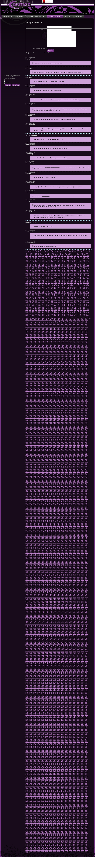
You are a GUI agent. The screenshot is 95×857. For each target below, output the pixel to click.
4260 (46, 608)
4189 (82, 601)
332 (39, 271)
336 (52, 271)
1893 (50, 398)
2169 (66, 422)
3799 (58, 567)
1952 (31, 403)
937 (55, 314)
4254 (86, 607)
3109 (50, 506)
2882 (39, 486)
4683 (74, 645)
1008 (31, 320)
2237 (82, 428)
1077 (50, 325)
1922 (39, 401)
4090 (70, 592)
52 (79, 251)
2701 (82, 469)
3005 (82, 496)
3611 (74, 550)
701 (68, 297)
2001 (35, 408)
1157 (50, 332)
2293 (50, 433)
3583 (27, 548)
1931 (74, 401)
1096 (62, 327)
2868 (46, 484)
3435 (74, 534)
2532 (46, 455)
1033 (66, 321)
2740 (46, 473)
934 (46, 314)
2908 (78, 487)
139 (62, 257)
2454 (55, 447)
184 (78, 260)
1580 (78, 369)
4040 (62, 588)
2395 (74, 442)
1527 (58, 365)
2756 (46, 474)
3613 (82, 550)
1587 (43, 371)
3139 (43, 509)
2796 (78, 477)
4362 (70, 617)
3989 (50, 584)
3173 (50, 511)
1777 (35, 388)
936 (52, 314)
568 (27, 288)
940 (65, 314)
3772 (78, 564)
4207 (27, 604)
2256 (31, 430)
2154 (70, 420)
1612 (78, 372)
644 (78, 293)
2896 (31, 487)
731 (36, 300)
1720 (62, 382)
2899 (43, 487)
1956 (46, 403)
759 (62, 301)
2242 (39, 429)
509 (30, 284)
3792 (31, 567)
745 (81, 300)
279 (62, 267)
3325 (82, 524)
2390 (55, 442)
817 (55, 305)
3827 (43, 570)
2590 (86, 459)
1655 (58, 376)
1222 (55, 338)
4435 (43, 624)
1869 (82, 395)
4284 (78, 609)
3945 (66, 580)
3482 (70, 538)
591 (36, 290)
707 (87, 297)
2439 (58, 446)
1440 (31, 358)
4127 (27, 597)
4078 (86, 591)
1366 (55, 351)
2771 (43, 476)
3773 (82, 564)
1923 (43, 401)
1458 (39, 359)
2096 (31, 416)
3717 (50, 560)
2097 (35, 416)
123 (75, 256)
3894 (55, 575)
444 (78, 278)
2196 (46, 425)
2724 (46, 472)
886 (84, 310)
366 (84, 273)
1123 (43, 330)
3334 (55, 526)
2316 (78, 435)
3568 (31, 547)
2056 (62, 412)
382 (71, 274)
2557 (82, 456)
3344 (31, 527)
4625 (35, 641)
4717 (82, 648)
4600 (62, 638)
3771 (74, 564)
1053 (82, 322)
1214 (86, 337)
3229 (82, 516)
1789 (82, 388)
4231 (58, 605)
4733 (82, 649)
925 (81, 312)
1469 (82, 359)
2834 (39, 482)
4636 (78, 641)
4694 (55, 646)
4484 (46, 628)
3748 (46, 563)
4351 (27, 617)
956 (52, 315)
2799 (27, 479)
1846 (55, 393)
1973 (50, 405)
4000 (31, 585)
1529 (66, 365)
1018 (70, 320)
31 (28, 251)
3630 (86, 551)
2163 (43, 422)
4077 (82, 591)
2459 (74, 447)
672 (39, 295)
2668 (78, 466)
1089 (35, 327)
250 (33, 266)
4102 (55, 594)
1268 (46, 342)
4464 (31, 627)
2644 (46, 465)
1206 (55, 337)
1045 (50, 322)
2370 (39, 440)
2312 (62, 435)
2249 (66, 429)
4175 (27, 601)
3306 (70, 523)
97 (58, 254)
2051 (43, 412)
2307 (43, 435)
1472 (31, 361)
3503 (27, 541)
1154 (39, 332)
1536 (31, 366)
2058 (70, 412)
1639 (58, 375)
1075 (43, 325)
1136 (31, 331)
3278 (86, 520)
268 (27, 267)
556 (52, 287)
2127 (27, 419)
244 (78, 264)
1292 (78, 344)
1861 (50, 395)
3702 (55, 558)
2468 (46, 449)
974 (46, 317)
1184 (31, 335)
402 (71, 276)
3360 (31, 528)
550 (33, 287)
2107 (74, 416)
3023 (27, 499)
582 (71, 288)
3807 (27, 568)
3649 (35, 554)
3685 (50, 557)
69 (55, 253)
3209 (66, 514)
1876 (46, 396)
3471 (27, 538)
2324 (46, 436)
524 (78, 284)
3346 (39, 527)
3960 (62, 581)
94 (50, 254)
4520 (62, 631)
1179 (74, 334)
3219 (43, 516)
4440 (62, 624)
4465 (35, 627)
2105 (66, 416)
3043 (43, 500)
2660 (46, 466)
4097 (35, 594)
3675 (74, 555)
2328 (62, 436)
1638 (55, 375)
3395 (43, 531)
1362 (39, 351)
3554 (39, 546)
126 (84, 256)
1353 (66, 349)
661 (68, 294)
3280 (31, 521)
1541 (50, 366)
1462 (55, 359)
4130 (39, 597)
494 (46, 283)
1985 (35, 406)
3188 (46, 513)
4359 (58, 617)
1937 (35, 402)
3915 (74, 577)
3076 (46, 503)
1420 (78, 355)
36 (41, 251)
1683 (43, 379)
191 (36, 261)
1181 (82, 334)
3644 (78, 553)
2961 (35, 493)
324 (78, 270)
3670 (55, 555)
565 (81, 287)
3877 (50, 574)
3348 (46, 527)
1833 (66, 392)
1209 (66, 337)
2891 (74, 486)
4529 (35, 632)
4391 (58, 619)
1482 (70, 361)
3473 (35, 538)
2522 (70, 453)
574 (46, 288)
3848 (62, 571)
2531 (43, 455)
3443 (43, 536)
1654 (55, 376)
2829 (82, 480)
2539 (74, 455)
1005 (85, 318)
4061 (82, 590)
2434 (39, 446)
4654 (86, 642)
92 (45, 254)
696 (52, 297)
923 (75, 312)
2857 (66, 483)
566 (84, 287)
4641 (35, 642)
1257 (66, 341)
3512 (62, 541)
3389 (82, 530)
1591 (58, 371)
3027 (43, 499)
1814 (55, 391)
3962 (70, 581)
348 (27, 273)
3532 (78, 543)
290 (33, 268)
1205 (50, 337)
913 (42, 312)
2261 (50, 430)
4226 (39, 605)
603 (75, 290)
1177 (66, 334)
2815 (27, 480)
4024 (62, 587)
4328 (62, 614)
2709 (50, 470)
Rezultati (16, 85)
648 (27, 294)
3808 (31, 568)
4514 (39, 631)
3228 (78, 516)
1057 (35, 324)
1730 (39, 384)
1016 (62, 320)
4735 (27, 651)
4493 (82, 628)
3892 (46, 575)
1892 (46, 398)
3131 (74, 507)
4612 (46, 639)
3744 (31, 563)
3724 (78, 560)
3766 (55, 564)
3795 (43, 567)
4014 (86, 585)
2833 (35, 482)
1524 (46, 365)
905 (81, 311)
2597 (50, 460)
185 (81, 260)
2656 (31, 466)
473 (42, 281)
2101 (50, 416)
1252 (46, 341)
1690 (70, 379)
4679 (58, 645)
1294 (86, 344)
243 (75, 264)
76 (72, 253)
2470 (55, 449)
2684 (78, 467)
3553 (35, 546)
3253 (50, 519)
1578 (70, 369)
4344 (62, 615)
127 (87, 256)
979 (62, 317)
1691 (74, 379)
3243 (74, 517)
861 (68, 308)
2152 (62, 420)
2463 (27, 449)
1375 (27, 352)
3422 (86, 533)
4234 (70, 605)
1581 (82, 369)
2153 (66, 420)
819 (62, 305)
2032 (31, 411)
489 (30, 283)
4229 (50, 605)
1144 (62, 331)
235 (49, 264)
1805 (82, 389)
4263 (58, 608)
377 (55, 274)
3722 (70, 560)
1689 (66, 379)
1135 (27, 331)
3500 (78, 540)
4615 (58, 639)
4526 (86, 631)
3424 (31, 534)
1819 (74, 391)
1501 (82, 362)
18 (63, 250)
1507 (43, 364)
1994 (70, 406)
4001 (35, 585)
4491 (74, 628)
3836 (78, 570)
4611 (43, 639)
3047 (58, 500)
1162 (70, 332)
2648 (62, 465)
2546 (39, 456)
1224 (62, 338)
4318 (86, 612)
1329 (35, 348)
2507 (74, 452)
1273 (66, 342)
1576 (62, 369)
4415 (27, 622)
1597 (82, 371)
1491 (43, 362)
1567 (27, 369)
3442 (39, 536)
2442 (70, 446)
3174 (55, 511)
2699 (74, 469)
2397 (82, 442)
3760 (31, 564)
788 (27, 304)
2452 (46, 447)
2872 (62, 484)
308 (27, 270)
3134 (86, 507)
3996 (78, 584)
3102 (86, 504)
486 (84, 281)
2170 (70, 422)
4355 (43, 617)
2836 (46, 482)
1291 (74, 344)
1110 (55, 328)
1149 (82, 331)
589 (30, 290)
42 (55, 251)
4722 (39, 649)
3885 (82, 574)
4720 (31, 649)
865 (81, 308)
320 (65, 270)
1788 (78, 388)
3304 (62, 523)
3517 (82, 541)
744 (78, 300)
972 (39, 317)
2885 (50, 486)
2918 (55, 489)
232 (39, 264)
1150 (86, 331)
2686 (86, 467)
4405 (50, 621)
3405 (82, 531)
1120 (31, 330)
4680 (62, 645)
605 (81, 290)
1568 (31, 369)
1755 (74, 385)
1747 (43, 385)
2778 (70, 476)
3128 (62, 507)
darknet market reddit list (55, 139)
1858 (39, 395)
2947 (43, 492)
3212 (78, 514)
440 (65, 278)
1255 (58, 341)
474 (46, 281)
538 (59, 285)
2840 (62, 482)
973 (42, 317)
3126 (55, 507)
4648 (62, 642)
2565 (50, 457)
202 (71, 261)
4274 (39, 609)
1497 (66, 362)
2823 (58, 480)
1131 (74, 330)
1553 (35, 368)
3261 (82, 519)
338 (59, 271)
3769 (66, 564)
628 (27, 293)
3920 (31, 578)
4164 (46, 600)
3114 (70, 506)
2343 (58, 438)
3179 (74, 511)
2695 (58, 469)
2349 (82, 438)
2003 (43, 408)
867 (87, 308)
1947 (74, 402)
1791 (27, 389)
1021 (82, 320)
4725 (50, 649)
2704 (31, 470)
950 (33, 315)
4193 (35, 602)
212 (39, 263)
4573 (82, 635)
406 (84, 276)
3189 (50, 513)
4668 (78, 644)
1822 (86, 391)
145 (81, 257)
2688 (31, 469)
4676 (46, 645)
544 (78, 285)
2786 (39, 477)
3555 (43, 546)
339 (62, 271)
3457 (35, 537)
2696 (62, 469)
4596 (46, 638)
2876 (78, 484)
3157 (50, 510)
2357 (50, 439)
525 (81, 284)
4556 (78, 634)
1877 (50, 396)
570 (33, 288)
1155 (43, 332)
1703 (58, 381)
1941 (50, 402)
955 (49, 315)
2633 (66, 463)
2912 (31, 489)
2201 (66, 425)
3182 (86, 511)
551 (36, 287)
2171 (74, 422)
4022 (55, 587)
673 (42, 295)
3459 (43, 537)
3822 (86, 568)
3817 (66, 568)
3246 (86, 517)
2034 (39, 411)
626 (84, 291)
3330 (39, 526)
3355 (74, 527)
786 (84, 303)
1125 (50, 330)
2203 (74, 425)
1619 (43, 374)
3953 (35, 581)
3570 (39, 547)
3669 (50, 555)
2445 (82, 446)
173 (42, 260)
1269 (50, 342)
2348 (78, 438)
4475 (74, 627)
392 (39, 276)
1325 (82, 347)
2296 (62, 433)
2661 (50, 466)
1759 (27, 386)
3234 (39, 517)
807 (87, 304)
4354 (39, 617)
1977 (66, 405)
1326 (86, 347)
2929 (35, 490)
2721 (35, 472)
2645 (50, 465)
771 (36, 303)
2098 (39, 416)
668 (27, 295)
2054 (55, 412)
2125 (82, 418)
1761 (35, 386)
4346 (70, 615)
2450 (39, 447)
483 (75, 281)
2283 (74, 432)
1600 (31, 372)
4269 (82, 608)
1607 (58, 372)
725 (81, 298)
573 (42, 288)
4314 (70, 612)
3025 (35, 499)
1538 (39, 366)
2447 (27, 447)
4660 (46, 644)
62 (38, 253)
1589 (50, 371)
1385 (66, 352)
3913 (66, 577)
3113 (66, 506)
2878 (86, 484)
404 (78, 276)
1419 (74, 355)
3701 (50, 558)
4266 (70, 608)
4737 (35, 651)
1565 (82, 368)
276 (52, 267)
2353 (35, 439)
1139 (43, 331)
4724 (46, 649)
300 (65, 268)
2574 (86, 457)
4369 (35, 618)
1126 (55, 330)
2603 (74, 460)
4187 (74, 601)
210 (33, 263)
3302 (55, 523)
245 (81, 264)
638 (59, 293)
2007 (58, 408)
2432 (31, 446)
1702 (55, 381)
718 (59, 298)
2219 (74, 426)
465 (81, 280)
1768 (62, 386)
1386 (70, 352)
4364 (78, 617)
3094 (55, 504)
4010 (70, 585)
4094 (86, 592)
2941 (82, 490)
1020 (78, 320)
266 (84, 266)
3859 (43, 573)
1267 (43, 342)
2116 (46, 418)
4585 (66, 636)
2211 (43, 426)
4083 (43, 592)
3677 (82, 555)
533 (42, 285)
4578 (39, 636)
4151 (58, 598)
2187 (74, 423)
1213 (82, 337)
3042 (39, 500)
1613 (82, 372)
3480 (62, 538)
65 (45, 253)
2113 (35, 418)
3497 (66, 540)
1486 (86, 361)
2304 (31, 435)
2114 (39, 418)
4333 (82, 614)
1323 (74, 347)
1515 (74, 364)
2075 (74, 413)
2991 (27, 496)
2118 (55, 418)
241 (68, 264)
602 (71, 290)
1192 (62, 335)
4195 (43, 602)
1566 (86, 368)
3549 (82, 544)
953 (42, 315)
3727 (27, 561)
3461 (50, 537)
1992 (62, 406)
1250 (39, 341)
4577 (35, 636)
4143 (27, 598)
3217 (35, 516)
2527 (27, 455)
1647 (27, 376)
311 (36, 270)
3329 (35, 526)
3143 (58, 509)
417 (55, 277)
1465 (66, 359)
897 (55, 311)
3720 (62, 560)
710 (33, 298)
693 (42, 297)
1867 (74, 395)
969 (30, 317)
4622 (86, 639)
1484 (78, 361)
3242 (70, 517)
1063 (58, 324)
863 (75, 308)
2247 (58, 429)
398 (59, 276)
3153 (35, 510)
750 (33, 301)
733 (42, 300)
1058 (39, 324)
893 (42, 311)
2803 (43, 479)
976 (52, 317)
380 (65, 274)
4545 (35, 634)
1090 (39, 327)
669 (30, 295)
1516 (78, 364)
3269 (50, 520)
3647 (27, 554)
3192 (62, 513)
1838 (86, 392)
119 (62, 256)
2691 (43, 469)
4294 (55, 611)
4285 (82, 609)
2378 (70, 440)
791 (36, 304)
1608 (62, 372)
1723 (74, 382)
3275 (74, 520)
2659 (43, 466)
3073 (35, 503)
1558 (55, 368)
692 (39, 297)
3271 (58, 520)
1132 (78, 330)
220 (65, 263)
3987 (43, 584)
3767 (58, 564)
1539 (43, 366)
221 (68, 263)
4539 (74, 632)
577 (55, 288)
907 (87, 311)
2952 (62, 492)
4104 (62, 594)
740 (65, 300)
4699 (74, 646)
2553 (66, 456)
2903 (58, 487)
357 (55, 273)
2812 (78, 479)
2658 (39, 466)
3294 (86, 521)
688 (27, 297)
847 (87, 307)
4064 (31, 591)
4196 (46, 602)
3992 (62, 584)
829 (30, 307)
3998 (86, 584)
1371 (74, 351)
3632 (31, 553)
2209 (35, 426)
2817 (35, 480)
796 (52, 304)
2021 (50, 409)
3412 (46, 533)
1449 (66, 358)
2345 (66, 438)
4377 (66, 618)
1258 (70, 341)
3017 (66, 497)
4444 (78, 624)
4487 (58, 628)
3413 (50, 533)
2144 (31, 420)
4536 (62, 632)
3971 (43, 582)
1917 (82, 399)
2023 (58, 409)
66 (48, 253)
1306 (70, 345)
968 (27, 317)
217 (55, 263)
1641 (66, 375)
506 (84, 283)
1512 (62, 364)
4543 (27, 634)
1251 (43, 341)
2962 (39, 493)
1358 (86, 349)
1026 (39, 321)
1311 (27, 347)
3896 (62, 575)
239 (62, 264)
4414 (86, 621)
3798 (55, 567)
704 (78, 297)
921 (68, 312)
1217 (35, 338)
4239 (27, 607)
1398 (55, 354)
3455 (27, 537)
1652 (46, 376)
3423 (27, 534)
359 (62, 273)
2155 (74, 420)
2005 (50, 408)
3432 (62, 534)
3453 (82, 536)
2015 (27, 409)
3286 (55, 521)
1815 (58, 391)
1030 (55, 321)
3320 (62, 524)
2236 (78, 428)
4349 (82, 615)
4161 (35, 600)
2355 (43, 439)
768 (27, 303)
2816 (31, 480)
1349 (50, 349)
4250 (70, 607)
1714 (39, 382)
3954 (39, 581)
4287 (27, 611)
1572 (46, 369)
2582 (55, 459)
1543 (58, 366)
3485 (82, 538)
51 (77, 251)
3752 (62, 563)
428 (27, 278)
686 (84, 295)
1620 (46, 374)
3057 (35, 501)
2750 (86, 473)
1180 (78, 334)
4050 (39, 590)
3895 (58, 575)
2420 (46, 445)
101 (69, 254)
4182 (55, 601)
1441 (35, 358)
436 (52, 278)
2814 (86, 479)
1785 (66, 388)
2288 (31, 433)
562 (71, 287)
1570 (39, 369)
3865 (66, 573)
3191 (58, 513)
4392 (62, 619)
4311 (58, 612)
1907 (43, 399)
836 (52, 307)
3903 (27, 577)
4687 (27, 646)
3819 (74, 568)
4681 (66, 645)
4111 (27, 595)
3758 (86, 563)
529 (30, 285)
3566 (86, 546)
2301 (82, 433)
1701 (50, 381)
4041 (66, 588)
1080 (62, 325)
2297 (66, 433)
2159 (27, 422)
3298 (39, 523)
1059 (43, 324)
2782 (86, 476)
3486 (86, 538)
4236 (78, 605)
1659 (74, 376)
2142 (86, 419)
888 (27, 311)
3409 (35, 533)
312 (39, 270)
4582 (55, 636)
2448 (31, 447)
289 (30, 268)
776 (52, 303)
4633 (66, 641)
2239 (27, 429)
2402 (39, 443)
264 (78, 266)
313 (42, 270)
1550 (86, 366)
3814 (55, 568)
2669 (82, 466)
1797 (50, 389)
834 (46, 307)
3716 (46, 560)
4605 (82, 638)
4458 (70, 625)
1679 (27, 379)
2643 (43, 465)
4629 (50, 641)
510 (33, 284)
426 (84, 277)
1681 (35, 379)
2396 (78, 442)
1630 (86, 374)
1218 (39, 338)
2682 (70, 467)
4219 (74, 604)
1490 (39, 362)
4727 (58, 649)
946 (84, 314)
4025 (66, 587)
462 (71, 280)
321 (68, 270)
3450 (70, 536)
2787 (43, 477)
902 (71, 311)
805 (81, 304)
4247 (58, 607)
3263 (27, 520)
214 (46, 263)
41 (53, 251)
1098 (70, 327)
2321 (35, 436)
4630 (55, 641)
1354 (70, 349)
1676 (78, 378)
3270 (55, 520)
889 (30, 311)
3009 (35, 497)
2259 (43, 430)
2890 (70, 486)
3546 (70, 544)
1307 (74, 345)
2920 (62, 489)
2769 (35, 476)
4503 (58, 629)
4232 (62, 605)
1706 (70, 381)
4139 (74, 597)
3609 (66, 550)
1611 (74, 372)
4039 (58, 588)
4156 (78, 598)
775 (49, 303)
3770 (70, 564)
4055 (58, 590)
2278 (55, 432)
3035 (74, 499)
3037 (82, 499)
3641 (66, 553)
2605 (82, 460)
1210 (70, 337)
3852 (78, 571)
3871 (27, 574)
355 (49, 273)
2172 (78, 422)
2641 (35, 465)
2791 (58, 477)
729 (30, 300)
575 (49, 288)
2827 (74, 480)
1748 (46, 385)
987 (87, 317)
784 (78, 303)
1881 (66, 396)
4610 (39, 639)
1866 (70, 395)
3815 (58, 568)
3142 (55, 509)
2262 (55, 430)
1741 (82, 384)
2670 (86, 466)
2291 (43, 433)
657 (55, 294)
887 (87, 310)
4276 (46, 609)
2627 (43, 463)
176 (52, 260)
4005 (50, 585)
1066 (70, 324)
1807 (27, 391)
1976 (62, 405)
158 (59, 258)
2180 (46, 423)
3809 (35, 568)
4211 (43, 604)
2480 (31, 450)
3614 (86, 550)
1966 (86, 403)
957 (55, 315)
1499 (74, 362)
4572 (78, 635)
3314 (39, 524)
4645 (50, 642)
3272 (62, 520)
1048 (62, 322)
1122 (39, 330)
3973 (50, 582)
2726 (55, 472)
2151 (58, 420)
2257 (35, 430)
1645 (82, 375)
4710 (55, 648)
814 (46, 305)
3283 (43, 521)
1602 (39, 372)
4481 (35, 628)
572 (39, 288)
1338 (70, 348)
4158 (86, 598)
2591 (27, 460)
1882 (70, 396)
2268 (78, 430)
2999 (58, 496)
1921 (35, 401)
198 (59, 261)
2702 (86, 469)
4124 (78, 595)
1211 (74, 337)
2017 (35, 409)
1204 (46, 337)
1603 (43, 372)
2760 (62, 474)
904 (78, 311)
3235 (43, 517)
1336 (62, 348)
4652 (78, 642)
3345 (35, 527)
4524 (78, 631)
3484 (78, 538)
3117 (82, 506)
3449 (66, 536)
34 (36, 251)
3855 (27, 573)
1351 (58, 349)
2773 (50, 476)
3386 (70, 530)
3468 (78, 537)
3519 (27, 543)
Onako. (8, 83)
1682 (39, 379)
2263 (58, 430)
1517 (82, 364)
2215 (58, 426)
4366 (86, 617)
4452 (46, 625)
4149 (50, 598)
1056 (31, 324)
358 (59, 273)
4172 (78, 600)
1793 (35, 389)
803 (75, 304)
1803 (74, 389)
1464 (62, 359)
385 (81, 274)
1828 (46, 392)
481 (68, 281)
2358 (55, 439)
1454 (86, 358)
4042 (70, 588)
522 (71, 284)
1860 (46, 395)
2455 (58, 447)
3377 (35, 530)
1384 (62, 352)
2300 (78, 433)
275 (49, 267)
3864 (62, 573)
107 (88, 254)
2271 (27, 432)
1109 (50, 328)
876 (52, 310)
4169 (66, 600)
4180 (46, 601)
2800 (31, 479)
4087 (58, 592)
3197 (82, 513)
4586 (70, 636)
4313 (66, 612)
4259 (43, 608)
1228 (78, 338)
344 (78, 271)
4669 (82, 644)
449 (30, 280)
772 (39, 303)
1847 (58, 393)
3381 (50, 530)
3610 (70, 550)
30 (26, 251)
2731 (74, 472)
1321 (66, 347)
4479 (27, 628)
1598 (86, 371)
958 (59, 315)
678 (59, 295)
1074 (39, 325)
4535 (58, 632)
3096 (62, 504)
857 (55, 308)
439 (62, 278)
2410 (70, 443)
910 (33, 312)
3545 (66, 544)
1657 (66, 376)
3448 (62, 536)
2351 (27, 439)
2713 (66, 470)
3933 (82, 578)
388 (27, 276)
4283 (74, 609)
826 (84, 305)
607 (87, 290)
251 (36, 266)
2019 (43, 409)
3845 (50, 571)
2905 (66, 487)
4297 (66, 611)
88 (36, 254)
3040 (31, 500)
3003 (74, 496)
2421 (50, 445)
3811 (43, 568)
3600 (31, 550)
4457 (66, 625)
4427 (74, 622)
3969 (35, 582)
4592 (31, 638)
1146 (70, 331)
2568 (62, 457)
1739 (74, 384)
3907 (43, 577)
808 (27, 305)
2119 (58, 418)
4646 (55, 642)
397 (55, 276)
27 (85, 250)
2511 (27, 453)
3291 (74, 521)
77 (75, 253)
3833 (66, 570)
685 (81, 295)
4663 (58, 644)
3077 (50, 503)
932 (39, 314)
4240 (31, 607)
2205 (82, 425)
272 (39, 267)
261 (68, 266)
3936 (31, 580)
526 (84, 284)
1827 (43, 392)
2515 (43, 453)
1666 (39, 378)
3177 (66, 511)
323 (75, 270)
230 (33, 264)
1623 (58, 374)
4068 (46, 591)
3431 (58, 534)
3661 (82, 554)
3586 (39, 548)
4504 (62, 629)
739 (62, 300)
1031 (58, 321)
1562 (70, 368)
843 (75, 307)
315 (49, 270)
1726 (86, 382)
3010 (39, 497)
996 (52, 318)
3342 (86, 526)
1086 (86, 325)
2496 (31, 452)
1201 (35, 337)
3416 (62, 533)
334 (46, 271)
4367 (27, 618)
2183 (58, 423)
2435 (43, 446)
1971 (43, 405)
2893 (82, 486)
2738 (39, 473)
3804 (78, 567)
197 (55, 261)
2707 (43, 470)
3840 (31, 571)
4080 (31, 592)
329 (30, 271)
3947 (74, 580)
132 (39, 257)
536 (52, 285)
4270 (86, 608)
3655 (58, 554)
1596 (78, 371)
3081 (66, 503)
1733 (50, 384)
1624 (62, 374)
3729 (35, 561)
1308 (78, 345)
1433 (66, 357)
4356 (46, 617)
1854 (86, 393)
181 (68, 260)
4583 (58, 636)
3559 (58, 546)
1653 (50, 376)
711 (36, 298)
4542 (86, 632)
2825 (66, 480)
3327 (27, 526)
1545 (66, 366)
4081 (35, 592)
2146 (39, 420)
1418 (70, 355)
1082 (70, 325)
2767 (27, 476)
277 (55, 267)
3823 (27, 570)
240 (65, 264)
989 (30, 318)
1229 (82, 338)
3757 (82, 563)
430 (33, 278)
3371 (74, 528)
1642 (70, 375)
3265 (35, 520)
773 (42, 303)
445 (81, 278)
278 (59, 267)
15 (56, 250)
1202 (39, 337)
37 (43, 251)
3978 (70, 582)
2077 (82, 413)
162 (71, 258)
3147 (74, 509)
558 (59, 287)
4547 (43, 634)
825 (81, 305)
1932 (78, 401)
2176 (31, 423)
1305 (66, 345)
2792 (62, 477)
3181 (82, 511)
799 (62, 304)
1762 (39, 386)
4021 (50, 587)
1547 (74, 366)
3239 (58, 517)
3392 (31, 531)
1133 (82, 330)
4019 (43, 587)
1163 (74, 332)
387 (87, 274)
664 (78, 294)
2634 (70, 463)
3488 (31, 540)
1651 (43, 376)
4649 (66, 642)
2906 (70, 487)
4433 (35, 624)
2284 (78, 432)
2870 (55, 484)
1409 (35, 355)
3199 (27, 514)
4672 (31, 645)
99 (62, 254)
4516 (46, 631)
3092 (46, 504)
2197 (50, 425)
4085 (50, 592)
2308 (46, 435)
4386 (39, 619)
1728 (31, 384)
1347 (43, 349)
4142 (86, 597)
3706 (70, 558)
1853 (82, 393)
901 (68, 311)
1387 (74, 352)
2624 (31, 463)
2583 (58, 459)
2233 (66, 428)
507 (87, 283)
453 (42, 280)
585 (81, 288)
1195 (74, 335)
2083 (43, 415)
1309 (82, 345)
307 (87, 268)
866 (84, 308)
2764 (78, 474)
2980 (46, 494)
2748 (78, 473)
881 (68, 310)
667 (87, 294)
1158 (55, 332)
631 (36, 293)
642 (71, 293)
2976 (31, 494)
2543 (27, 456)
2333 (82, 436)
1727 (27, 384)
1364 (46, 351)
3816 (62, 568)
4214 (55, 604)
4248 (62, 607)
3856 (31, 573)
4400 (31, 621)
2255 (27, 430)
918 (59, 312)
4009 (66, 585)
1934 (86, 401)
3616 (31, 551)
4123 (74, 595)
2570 (70, 457)
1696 (31, 381)
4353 (35, 617)
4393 (66, 619)
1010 (39, 320)
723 (75, 298)
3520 (31, 543)
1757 (82, 385)
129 (30, 257)
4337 (35, 615)
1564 (78, 368)
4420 (46, 622)
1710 (86, 381)
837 (55, 307)
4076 (78, 591)
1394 (39, 354)
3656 (62, 554)
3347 (43, 527)
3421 (82, 533)
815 (49, 305)
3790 (86, 565)
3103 (27, 506)
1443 (43, 358)
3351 (58, 527)
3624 (62, 551)
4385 (35, 619)
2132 (46, 419)
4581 (50, 636)
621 (68, 291)
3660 (78, 554)
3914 (70, 577)
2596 (46, 460)
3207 (58, 514)
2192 (31, 425)
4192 (31, 602)
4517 (50, 631)
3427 (43, 534)
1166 (86, 332)
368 (27, 274)
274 (46, 267)
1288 (62, 344)
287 (87, 267)
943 (75, 314)
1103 (27, 328)
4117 (50, 595)
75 (70, 253)
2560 (31, 457)
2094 (86, 415)
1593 (66, 371)
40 (50, 251)
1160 (62, 332)
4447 (27, 625)
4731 (74, 649)
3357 (82, 527)
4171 (74, 600)
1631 (27, 375)
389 (30, 276)
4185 (66, 601)
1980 (78, 405)
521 (68, 284)
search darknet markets (59, 148)
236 (52, 264)
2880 (31, 486)
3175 (58, 511)
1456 (31, 359)
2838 (55, 482)
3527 (58, 543)
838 (59, 307)
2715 (74, 470)
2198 (55, 425)
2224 (31, 428)
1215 (27, 338)
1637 (50, 375)
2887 (58, 486)
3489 (35, 540)
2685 (82, 467)
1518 (86, 364)
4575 (27, 636)
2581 (50, 459)
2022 (55, 409)
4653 (82, 642)
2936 (62, 490)
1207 (58, 337)
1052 (78, 322)
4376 (62, 618)
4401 (35, 621)
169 (30, 260)
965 (81, 315)
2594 (39, 460)
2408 (62, 443)
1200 (31, 337)
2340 (46, 438)
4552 (62, 634)
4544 (31, 634)
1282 (39, 344)
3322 (70, 524)
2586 (70, 459)
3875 (43, 574)
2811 (74, 479)
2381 (82, 440)
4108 (78, 594)
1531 (74, 365)
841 (68, 307)
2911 (27, 489)
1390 (86, 352)
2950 (55, 492)
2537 (66, 455)
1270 (55, 342)
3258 (70, 519)
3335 (58, 526)
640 (65, 293)
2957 (82, 492)
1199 (27, 337)
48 (70, 251)
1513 (66, 364)
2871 (58, 484)
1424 (31, 357)
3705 (66, 558)
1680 (31, 379)
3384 (62, 530)
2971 (74, 493)
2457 (66, 447)
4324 (46, 614)
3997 (82, 584)
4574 (86, 635)
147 (87, 257)
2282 (70, 432)
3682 (39, 557)
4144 (31, 598)
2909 (82, 487)
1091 (43, 327)
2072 (62, 413)
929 (30, 314)
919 (62, 312)
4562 (39, 635)
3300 (46, 523)
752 (39, 301)
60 (33, 253)
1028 (46, 321)
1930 (70, 401)
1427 (43, 357)
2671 (27, 467)
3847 (58, 571)
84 (26, 254)
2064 (31, 413)
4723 (43, 649)
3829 (50, 570)
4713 (66, 648)
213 (42, 263)
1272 (62, 342)
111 (36, 256)
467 (87, 280)
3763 (43, 564)
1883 (74, 396)
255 (49, 266)
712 (39, 298)
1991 (58, 406)
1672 (62, 378)
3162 (70, 510)
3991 (58, 584)
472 (39, 281)
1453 (82, 358)
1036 (78, 321)
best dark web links (58, 81)
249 (30, 266)
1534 (86, 365)
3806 (86, 567)
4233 (66, 605)
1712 (31, 382)
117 (55, 256)
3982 (86, 582)
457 (55, 280)
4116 (46, 595)
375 (49, 274)
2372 (46, 440)
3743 (27, 563)
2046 (86, 411)
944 (78, 314)
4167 (58, 600)
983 (75, 317)
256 (52, 266)
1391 (27, 354)
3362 (39, 528)
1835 (74, 392)
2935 (58, 490)
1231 (27, 339)
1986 (39, 406)
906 (84, 311)
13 (51, 250)
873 (42, 310)
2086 (55, 415)
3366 (55, 528)
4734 (86, 649)
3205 (50, 514)
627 (87, 291)
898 (59, 311)
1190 (55, 335)
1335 (58, 348)
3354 (70, 527)
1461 (50, 359)
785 (81, 303)
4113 (35, 595)
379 (62, 274)
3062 (55, 501)
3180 (78, 511)
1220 (46, 338)
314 (46, 270)
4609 (35, 639)
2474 (70, 449)
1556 (46, 368)
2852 (46, 483)
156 (52, 258)
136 (52, 257)
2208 (31, 426)
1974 (55, 405)
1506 (39, 364)
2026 (70, 409)
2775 (58, 476)
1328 (31, 348)
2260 (46, 430)
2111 (27, 418)
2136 (62, 419)
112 (39, 256)
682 (71, 295)
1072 (31, 325)
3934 (86, 578)
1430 (55, 357)
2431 (27, 446)
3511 (58, 541)
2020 (46, 409)
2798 (86, 477)
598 (59, 290)
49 (72, 251)
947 (87, 314)
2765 (82, 474)
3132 (78, 507)
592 (39, 290)
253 (42, 266)
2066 (39, 413)
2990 (86, 494)
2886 (55, 486)
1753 (66, 385)
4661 (50, 644)
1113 (66, 328)
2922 (70, 489)
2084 (46, 415)
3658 (70, 554)
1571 (43, 369)
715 (49, 298)
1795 (43, 389)
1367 (58, 351)
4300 (78, 611)
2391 (58, 442)
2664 (62, 466)
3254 (55, 519)
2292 (46, 433)
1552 (31, 368)
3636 (46, 553)
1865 (66, 395)
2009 (66, 408)
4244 (46, 607)
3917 (82, 577)
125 (81, 256)
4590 (86, 636)
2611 (43, 462)
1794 (39, 389)
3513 (66, 541)
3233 (35, 517)
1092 (46, 327)
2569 (66, 457)
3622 (55, 551)
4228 (46, 605)
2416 (31, 445)
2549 (50, 456)
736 (52, 300)
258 (59, 266)
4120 (62, 595)
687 (87, 295)
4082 (39, 592)
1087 (27, 327)
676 (52, 295)
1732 (46, 384)
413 (42, 277)
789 (30, 304)
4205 (82, 602)
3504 (31, 541)
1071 (27, 325)
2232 (62, 428)
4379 (74, 618)
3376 (31, 530)
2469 (50, 449)
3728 (31, 561)
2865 (35, 484)
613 (42, 291)
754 (46, 301)
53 (82, 251)
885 (81, 310)
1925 (50, 401)
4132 (46, 597)
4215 (58, 604)
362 (71, 273)
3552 (31, 546)
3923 (43, 578)
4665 (66, 644)
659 (62, 294)
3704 (62, 558)
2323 (43, 436)
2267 (74, 430)
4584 (62, 636)
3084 (78, 503)
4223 (27, 605)
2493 (82, 450)
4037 (50, 588)
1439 (27, 358)
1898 (70, 398)
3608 (62, 550)
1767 (58, 386)
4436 (46, 624)
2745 (66, 473)
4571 (74, 635)
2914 (39, 489)
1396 (46, 354)
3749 (50, 563)
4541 (82, 632)
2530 (39, 455)
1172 (46, 334)
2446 (86, 446)
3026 (39, 499)
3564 (78, 546)
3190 (55, 513)
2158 (86, 420)
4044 (78, 588)
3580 (78, 547)
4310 (55, 612)
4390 (55, 619)
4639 (27, 642)
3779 (43, 565)
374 (46, 274)
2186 (70, 423)
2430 (86, 445)
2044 (78, 411)
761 (68, 301)
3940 (46, 580)
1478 (55, 361)
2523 (74, 453)
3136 (31, 509)
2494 (86, 450)
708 (27, 298)
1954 (39, 403)
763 (75, 301)
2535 (58, 455)
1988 (46, 406)
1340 (78, 348)
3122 (39, 507)
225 (81, 263)
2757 (50, 474)
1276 (78, 342)
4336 (31, 615)
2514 (39, 453)
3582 (86, 547)
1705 (66, 381)
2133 (50, 419)
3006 (86, 496)
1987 (43, 406)
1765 (50, 386)
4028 (78, 587)
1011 (43, 320)
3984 (31, 584)
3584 (31, 548)
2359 (58, 439)
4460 (78, 625)
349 (30, 273)
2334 (86, 436)
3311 (27, 524)
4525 (82, 631)
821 (68, 305)
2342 (55, 438)
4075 (74, 591)
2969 (66, 493)
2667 (74, 466)
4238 (86, 605)
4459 (74, 625)
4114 (39, 595)
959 (62, 315)
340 (65, 271)
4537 (66, 632)
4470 (55, 627)
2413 (82, 443)
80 (82, 253)
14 (54, 250)
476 (52, 281)
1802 (70, 389)
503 (75, 283)
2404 (46, 443)
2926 (86, 489)
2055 (58, 412)
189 (30, 261)
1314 (39, 347)
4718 (86, 648)
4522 (70, 631)
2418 (39, 445)
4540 (78, 632)
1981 (82, 405)
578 (59, 288)
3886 (86, 574)
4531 (43, 632)
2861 (82, 483)
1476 (46, 361)
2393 (66, 442)
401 (68, 276)
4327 (58, 614)
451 (36, 280)
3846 (55, 571)
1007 (27, 320)
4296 (62, 611)
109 (30, 256)
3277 (82, 520)
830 (33, 307)
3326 (86, 524)
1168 (31, 334)
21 (70, 250)
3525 (50, 543)
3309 (82, 523)
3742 (86, 561)
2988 (78, 494)
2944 (31, 492)
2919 (58, 489)
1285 (50, 344)
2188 (78, 423)
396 (52, 276)
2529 (35, 455)
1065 (66, 324)
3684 (46, 557)
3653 (50, 554)
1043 (43, 322)
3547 (74, 544)
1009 (35, 320)
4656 (31, 644)
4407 (58, 621)
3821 (82, 568)
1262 (86, 341)
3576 (62, 547)
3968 (31, 582)
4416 (31, 622)
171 (36, 260)
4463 (27, 627)
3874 (39, 574)
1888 (31, 398)
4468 (46, 627)
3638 (55, 553)
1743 (27, 385)
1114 (70, 328)
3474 (39, 538)
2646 (55, 465)
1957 (50, 403)
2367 (27, 440)
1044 (46, 322)
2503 (58, 452)
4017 (35, 587)
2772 (46, 476)
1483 (74, 361)
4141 (82, 597)
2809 (66, 479)
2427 (74, 445)
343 (75, 271)
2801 (35, 479)
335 (49, 271)
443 (75, 278)
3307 (74, 523)
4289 (35, 611)
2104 (62, 416)
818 (59, 305)
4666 (70, 644)
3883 (74, 574)
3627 (74, 551)
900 (65, 311)
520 (65, 284)
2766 (86, 474)
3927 (58, 578)
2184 (62, 423)
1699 (43, 381)
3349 (50, 527)
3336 (62, 526)
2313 (66, 435)
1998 (86, 406)
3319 (58, 524)
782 (71, 303)
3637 (50, 553)
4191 (27, 602)
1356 (78, 349)
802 (71, 304)
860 (65, 308)
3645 (82, 553)
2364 (78, 439)
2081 (35, 415)
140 (65, 257)
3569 (35, 547)
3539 (43, 544)
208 (27, 263)
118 (59, 256)
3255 (58, 519)
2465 (35, 449)
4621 (82, 639)
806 (84, 304)
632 (39, 293)
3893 (50, 575)
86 (31, 254)
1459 (43, 359)
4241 (35, 607)
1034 (70, 321)
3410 (39, 533)
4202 (70, 602)
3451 (74, 536)
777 (55, 303)
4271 (27, 609)
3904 (31, 577)
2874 (70, 484)
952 (39, 315)
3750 (55, 563)
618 (59, 291)
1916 (78, 399)
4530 (39, 632)
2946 (39, 492)
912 (39, 312)
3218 (39, 516)
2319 (27, 436)
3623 (58, 551)
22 (73, 250)
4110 (86, 594)
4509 (82, 629)
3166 (86, 510)
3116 (78, 506)
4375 (58, 618)
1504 (31, 364)
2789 (50, 477)
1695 (27, 381)
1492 (46, 362)
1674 (70, 378)
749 (30, 301)
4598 (55, 638)
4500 (46, 629)
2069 (50, 413)
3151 (27, 510)
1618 (39, 374)
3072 (31, 503)
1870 (86, 395)
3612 (78, 550)
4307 (43, 612)
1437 (82, 357)
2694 (55, 469)
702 (71, 297)
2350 (86, 438)
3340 (78, 526)
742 (71, 300)
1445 (50, 358)
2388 (46, 442)
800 (65, 304)
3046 (55, 500)
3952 (31, 581)
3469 (82, 537)
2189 (82, 423)
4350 (86, 615)
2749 (82, 473)
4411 (74, 621)
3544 (62, 544)
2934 (55, 490)
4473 (66, 627)
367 (87, 273)
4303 (27, 612)
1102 (86, 327)
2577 (35, 459)
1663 (27, 378)
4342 (55, 615)
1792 (31, 389)
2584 (62, 459)
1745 (35, 385)
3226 (70, 516)
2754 (39, 474)
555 (49, 287)
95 (53, 254)
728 (27, 300)
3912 (62, 577)
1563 (74, 368)
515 (49, 284)
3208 (62, 514)
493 (42, 283)
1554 (39, 368)
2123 (74, 418)
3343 (27, 527)
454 (46, 280)
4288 (31, 611)
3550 (86, 544)
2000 (31, 408)
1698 (39, 381)
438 (59, 278)
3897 (66, 575)
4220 (78, 604)
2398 (86, 442)
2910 (86, 487)
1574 (55, 369)
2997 (50, 496)
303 (75, 268)
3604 (46, 550)
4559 (27, 635)
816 (52, 305)
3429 (50, 534)
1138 (39, 331)
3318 (55, 524)
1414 (55, 355)
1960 (62, 403)
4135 (58, 597)
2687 (27, 469)
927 (87, 312)
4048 (31, 590)
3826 (39, 570)
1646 (86, 375)
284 (78, 267)
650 (33, 294)
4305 (35, 612)
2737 (35, 473)
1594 (70, 371)
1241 (66, 339)
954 (46, 315)
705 (81, 297)
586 (84, 288)
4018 (39, 587)
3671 (58, 555)
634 (46, 293)
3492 (46, 540)
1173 (50, 334)
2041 (66, 411)
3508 (46, 541)
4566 (55, 635)
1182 (86, 334)
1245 (82, 339)
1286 (55, 344)
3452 (78, 536)
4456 (62, 625)
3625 (66, 551)
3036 (78, 499)
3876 (46, 574)
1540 (46, 366)
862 (71, 308)
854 (46, 308)
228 (27, 264)
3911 (58, 577)
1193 (66, 335)
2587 (74, 459)
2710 (55, 470)
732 (39, 300)
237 (55, 264)
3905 (35, 577)
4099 (43, 594)
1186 (39, 335)
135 (49, 257)
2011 (74, 408)
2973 (82, 493)
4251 (74, 607)
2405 (50, 443)
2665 (66, 466)
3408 (31, 533)
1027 (43, 321)
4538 (70, 632)
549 (30, 287)
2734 (86, 472)
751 (36, 301)
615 (49, 291)
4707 (43, 648)
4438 (55, 624)
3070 (86, 501)
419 (62, 277)
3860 (46, 573)
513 (42, 284)
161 (68, 258)
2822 (55, 480)
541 (68, 285)
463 (75, 280)
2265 (66, 430)
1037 (82, 321)
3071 (27, 503)
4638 (86, 641)
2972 (78, 493)
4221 (82, 604)
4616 (62, 639)
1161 (66, 332)
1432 (62, 357)
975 (49, 317)
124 (78, 256)
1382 (55, 352)
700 (65, 297)
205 (81, 261)
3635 (43, 553)
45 (62, 251)
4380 (78, 618)
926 (84, 312)
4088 (62, 592)
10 (44, 250)
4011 (74, 585)
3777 (35, 565)
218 (59, 263)
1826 (39, 392)
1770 (70, 386)
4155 (74, 598)
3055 (27, 501)
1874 (39, 396)
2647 (58, 465)
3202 (39, 514)
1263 (27, 342)
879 (62, 310)
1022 (86, 320)
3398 (55, 531)
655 (49, 294)
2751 (27, 474)
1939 (43, 402)
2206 (86, 425)
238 (59, 264)
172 (39, 260)
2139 (74, 419)
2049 (35, 412)
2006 (55, 408)
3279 (27, 521)
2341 (50, 438)
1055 (27, 324)
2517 (50, 453)
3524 (46, 543)
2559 (27, 457)
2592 (31, 460)
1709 (82, 381)
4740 (46, 651)
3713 (35, 560)
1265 (35, 342)
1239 (58, 339)
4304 (31, 612)
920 (65, 312)
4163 (43, 600)
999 (62, 318)
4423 (58, 622)
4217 (66, 604)
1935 (27, 402)
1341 (82, 348)
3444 (46, 536)
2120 (62, 418)
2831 (27, 482)
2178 (39, 423)
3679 (27, 557)
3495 (58, 540)
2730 (70, 472)
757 (55, 301)
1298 (39, 345)
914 (46, 312)
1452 (78, 358)
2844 (78, 482)
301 (68, 268)
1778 (39, 388)
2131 (43, 419)
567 (87, 287)
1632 (31, 375)
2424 (62, 445)
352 (39, 273)
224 (78, 263)
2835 (43, 482)
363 (75, 273)
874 (46, 310)
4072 (62, 591)
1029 (50, 321)
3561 (66, 546)
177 (55, 260)
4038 (55, 588)
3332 (46, 526)
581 (68, 288)
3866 (70, 573)
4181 (50, 601)
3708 (78, 558)
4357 (50, 617)
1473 (35, 361)
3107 (43, 506)
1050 (70, 322)
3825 (35, 570)
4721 (35, 649)
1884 (78, 396)
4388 (46, 619)
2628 (46, 463)
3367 (58, 528)
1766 (55, 386)
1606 (55, 372)
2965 (50, 493)
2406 (55, 443)
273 (42, 267)
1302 (55, 345)
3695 (27, 558)
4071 (58, 591)
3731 (43, 561)
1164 (78, 332)
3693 (82, 557)
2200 (62, 425)
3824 (31, 570)
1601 (35, 372)
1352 (62, 349)
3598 (86, 548)
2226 (39, 428)
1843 (43, 393)
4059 (74, 590)
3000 (62, 496)
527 (87, 284)
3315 (43, 524)
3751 (58, 563)
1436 (78, 357)
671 (36, 295)
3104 (31, 506)
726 (84, 298)
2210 (39, 426)
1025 (35, 321)
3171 (43, 511)
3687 (58, 557)
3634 (39, 553)
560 (65, 287)
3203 (43, 514)
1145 (66, 331)
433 (42, 278)
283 (75, 267)
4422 (55, 622)
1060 (46, 324)
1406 (86, 354)
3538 (39, 544)
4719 (27, 649)
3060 (46, 501)
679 (62, 295)
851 (36, 308)
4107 (74, 594)
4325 (50, 614)
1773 (82, 386)
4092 (78, 592)
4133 (50, 597)
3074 (39, 503)
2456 (62, 447)
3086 (86, 503)
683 (75, 295)
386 (84, 274)
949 (30, 315)
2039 (58, 411)
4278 (55, 609)
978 (59, 317)
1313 (35, 347)
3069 (82, 501)
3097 (66, 504)
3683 (43, 557)
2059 (74, 412)
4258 (39, 608)
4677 (50, 645)
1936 (31, 402)
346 (84, 271)
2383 (27, 442)
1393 (35, 354)
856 (52, 308)
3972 (46, 582)
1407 (27, 355)
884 (78, 310)
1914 (70, 399)
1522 (39, 365)
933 (42, 314)
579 (62, 288)
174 (46, 260)
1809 (35, 391)
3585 (35, 548)
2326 (55, 436)
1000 (65, 318)
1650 (39, 376)
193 (42, 261)
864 (78, 308)
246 (84, 264)
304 (78, 268)
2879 (27, 486)
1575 (58, 369)
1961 (66, 403)
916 (52, 312)
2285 (82, 432)
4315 (74, 612)
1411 (43, 355)
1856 (31, 395)
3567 (27, 547)
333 (42, 271)
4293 (50, 611)
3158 (55, 510)
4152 (62, 598)
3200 (31, 514)
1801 (66, 389)
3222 (55, 516)
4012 (78, 585)
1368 (62, 351)
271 (36, 267)
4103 (58, 594)
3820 (78, 568)
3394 (39, 531)
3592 (62, 548)
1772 (78, 386)
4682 (70, 645)
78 (77, 253)
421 (68, 277)
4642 (39, 642)
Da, (7, 80)
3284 (46, 521)
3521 (35, 543)
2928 (31, 490)
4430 (86, 622)
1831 (58, 392)
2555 (74, 456)
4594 (39, 638)
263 (75, 266)
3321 (66, 524)
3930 (70, 578)
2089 (66, 415)
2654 (86, 465)
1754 (70, 385)
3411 (43, 533)
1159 (58, 332)
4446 (86, 624)
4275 (43, 609)
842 (71, 307)
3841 (35, 571)
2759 (58, 474)
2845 (82, 482)
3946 (70, 580)
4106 (70, 594)
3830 (55, 570)
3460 (46, 537)
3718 (55, 560)
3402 (70, 531)
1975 (58, 405)
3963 (74, 581)
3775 (27, 565)
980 (65, 317)
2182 (55, 423)
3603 (43, 550)
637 (55, 293)
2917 (50, 489)
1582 (86, 369)
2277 (50, 432)
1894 (55, 398)
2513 (35, 453)
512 (39, 284)
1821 (82, 391)
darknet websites (50, 177)
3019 (74, 497)
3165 (82, 510)
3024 (31, 499)
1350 (55, 349)
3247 (27, 519)
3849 (66, 571)
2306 (39, 435)
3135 (27, 509)
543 (75, 285)
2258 (39, 430)
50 (75, 251)
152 (39, 258)
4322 (39, 614)
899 (62, 311)
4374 (55, 618)
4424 (62, 622)
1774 (86, 386)
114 (46, 256)
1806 (86, 389)
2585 (66, 459)
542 (71, 285)
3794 (39, 567)
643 (75, 293)
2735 (27, 473)
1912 (62, 399)
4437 (50, 624)
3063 (58, 501)
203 (75, 261)
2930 (39, 490)
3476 (46, 538)
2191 (27, 425)
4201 (66, 602)
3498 (70, 540)
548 (27, 287)
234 (46, 264)
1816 (62, 391)
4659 (43, 644)
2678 (55, 467)
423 (75, 277)
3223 (58, 516)
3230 (86, 516)
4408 (62, 621)
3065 (66, 501)
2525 (82, 453)
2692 (46, 469)
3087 (27, 504)
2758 (55, 474)
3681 (35, 557)
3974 (55, 582)
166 (84, 258)
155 (49, 258)
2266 (70, 430)
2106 (70, 416)
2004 (46, 408)
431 (36, 278)
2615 (58, 462)
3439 (27, 536)
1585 (35, 371)
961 (68, 315)
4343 (58, 615)
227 (87, 263)
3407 (27, 533)
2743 (58, 473)
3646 (86, 553)
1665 (35, 378)
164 (78, 258)
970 (33, 317)
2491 (74, 450)
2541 (82, 455)
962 (71, 315)
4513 (35, 631)
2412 (78, 443)
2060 (78, 412)
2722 (39, 472)
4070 (55, 591)
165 (81, 258)
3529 (66, 543)
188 (27, 261)
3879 (58, 574)
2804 (46, 479)
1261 (82, 341)
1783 (58, 388)
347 (87, 271)
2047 (27, 412)
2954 (70, 492)
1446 (55, 358)
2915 (43, 489)
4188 (78, 601)
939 (62, 314)
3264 (31, 520)
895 (49, 311)
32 (31, 251)
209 (30, 263)
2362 (70, 439)
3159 (58, 510)
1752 (62, 385)
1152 (31, 332)
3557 (50, 546)
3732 (46, 561)
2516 (46, 453)
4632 (62, 641)
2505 (66, 452)
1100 (78, 327)
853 (42, 308)
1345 (35, 349)
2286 (86, 432)
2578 (39, 459)
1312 (31, 347)
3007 (27, 497)
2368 (31, 440)
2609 (35, 462)
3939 (43, 580)
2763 (74, 474)
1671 (58, 378)
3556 (46, 546)
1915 (74, 399)
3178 (70, 511)
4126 (86, 595)
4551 (58, 634)
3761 (35, 564)
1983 (27, 406)
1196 (78, 335)
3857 (35, 573)
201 (68, 261)
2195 (43, 425)
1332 (46, 348)
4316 (78, 612)
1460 (46, 359)
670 (33, 295)
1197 (82, 335)
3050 (70, 500)
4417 (35, 622)
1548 (78, 366)
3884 (78, 574)
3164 (78, 510)
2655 (27, 466)
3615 (27, 551)
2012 (78, 408)
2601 (66, 460)
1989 (50, 406)
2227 (43, 428)
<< (27, 250)
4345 (66, 615)
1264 (31, 342)
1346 (39, 349)
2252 (78, 429)
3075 (43, 503)
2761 (66, 474)
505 (81, 283)
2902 (55, 487)
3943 (58, 580)
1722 (70, 382)
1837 (82, 392)
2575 (27, 459)
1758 (86, 385)
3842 (39, 571)
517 (55, 284)
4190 (86, 601)
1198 (86, 335)
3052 (78, 500)
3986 (39, 584)
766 (84, 301)
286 (84, 267)
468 (27, 281)
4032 (31, 588)
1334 (55, 348)
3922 (39, 578)
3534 (86, 543)
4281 (66, 609)
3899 (74, 575)
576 (52, 288)
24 (78, 250)
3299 (43, 523)
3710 (86, 558)
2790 (55, 477)
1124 (46, 330)
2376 (62, 440)
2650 (70, 465)
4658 (39, 644)
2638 (86, 463)
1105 (35, 328)
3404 (78, 531)
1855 (27, 395)
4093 (82, 592)
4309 (50, 612)
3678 (86, 555)
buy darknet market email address (68, 100)
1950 (86, 402)
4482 (39, 628)
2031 (27, 411)
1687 (58, 379)
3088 (31, 504)
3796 (46, 567)
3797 (50, 567)
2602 (70, 460)
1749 (50, 385)
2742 (55, 473)
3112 (62, 506)
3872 (31, 574)
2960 (31, 493)
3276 (78, 520)
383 (75, 274)
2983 (58, 494)
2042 (70, 411)
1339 (74, 348)
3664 (31, 555)
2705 (35, 470)
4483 (43, 628)
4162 (39, 600)
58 (28, 253)
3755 (74, 563)
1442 (39, 358)
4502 (55, 629)
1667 (43, 378)
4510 (86, 629)
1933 (82, 401)
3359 (27, 528)
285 (81, 267)
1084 (78, 325)
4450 (39, 625)
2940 (78, 490)
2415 (27, 445)
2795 (74, 477)
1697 (35, 381)
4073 (66, 591)
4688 (31, 646)
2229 (50, 428)
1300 (46, 345)
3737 (66, 561)
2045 (82, 411)
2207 (27, 426)
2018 (39, 409)
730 (33, 300)
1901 (82, 398)
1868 (78, 395)
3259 (74, 519)
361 (68, 273)
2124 (78, 418)
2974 (86, 493)
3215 (27, 516)
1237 (50, 339)
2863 (27, 484)
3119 (27, 507)
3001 (66, 496)
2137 (66, 419)
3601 (35, 550)
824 (78, 305)
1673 (66, 378)
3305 (66, 523)
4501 (50, 629)
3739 (74, 561)
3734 (55, 561)
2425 (66, 445)
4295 (58, 611)
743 (75, 300)
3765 (50, 564)
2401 (35, 443)
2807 (58, 479)
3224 (62, 516)
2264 (62, 430)
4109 (82, 594)
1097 (66, 327)
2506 (70, 452)
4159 (27, 600)
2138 (70, 419)
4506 (70, 629)
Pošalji (50, 50)
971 (36, 317)
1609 (66, 372)
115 (49, 256)
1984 (31, 406)
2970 (70, 493)
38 (45, 251)
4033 (35, 588)
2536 (62, 455)
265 (81, 266)
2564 (46, 457)
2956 (78, 492)
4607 (27, 639)
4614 (55, 639)
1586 (39, 371)
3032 (62, 499)
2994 (39, 496)
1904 (31, 399)
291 (36, 268)
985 (81, 317)
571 (36, 288)
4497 (35, 629)
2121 (66, 418)
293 (42, 268)
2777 (66, 476)
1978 (70, 405)
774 (46, 303)
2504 (62, 452)
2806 (55, 479)
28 (87, 250)
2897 (35, 487)
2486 (55, 450)
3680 (31, 557)
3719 (58, 560)
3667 (43, 555)
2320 (31, 436)
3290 (70, 521)
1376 (31, 352)
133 (42, 257)
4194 (39, 602)
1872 (31, 396)
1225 (66, 338)
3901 (82, 575)
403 (75, 276)
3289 (66, 521)
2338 (39, 438)
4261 (50, 608)
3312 (31, 524)
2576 (31, 459)
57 (26, 253)
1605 (50, 372)
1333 (50, 348)
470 (33, 281)
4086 (55, 592)
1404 (78, 354)
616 (52, 291)
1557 (50, 368)
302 (71, 268)
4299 (74, 611)
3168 (31, 511)
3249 (35, 519)
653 (42, 294)
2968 (62, 493)
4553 (66, 634)
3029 (50, 499)
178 (59, 260)
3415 (58, 533)
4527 (27, 632)
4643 (43, 642)
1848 (62, 393)
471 (36, 281)
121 (68, 256)
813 (42, 305)
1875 (43, 396)
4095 (27, 594)
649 (30, 294)
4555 (74, 634)
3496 (62, 540)
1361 (35, 351)
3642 (70, 553)
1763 (43, 386)
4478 (86, 627)
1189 (50, 335)
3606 (55, 550)
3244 (78, 517)
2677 (50, 467)
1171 (43, 334)
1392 (31, 354)
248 (27, 266)
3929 (66, 578)
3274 (70, 520)
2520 (62, 453)
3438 (86, 534)
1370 (70, 351)
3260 (78, 519)
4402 (39, 621)
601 (68, 290)
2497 (35, 452)
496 (52, 283)
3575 (58, 547)
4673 (35, 645)
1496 (62, 362)
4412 (78, 621)
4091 (74, 592)
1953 (35, 403)
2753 (35, 474)
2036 (46, 411)
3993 (66, 584)
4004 (46, 585)
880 (65, 310)
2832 (31, 482)
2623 (27, 463)
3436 (78, 534)
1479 (58, 361)
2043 (74, 411)
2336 (31, 438)
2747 (74, 473)
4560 (31, 635)
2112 (31, 418)
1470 (86, 359)
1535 (27, 366)
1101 (82, 327)
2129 (35, 419)
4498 (39, 629)
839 (62, 307)
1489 (35, 362)
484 (78, 281)
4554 (70, 634)
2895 (27, 487)
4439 (58, 624)
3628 (78, 551)
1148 (78, 331)
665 (81, 294)
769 (30, 303)
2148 (46, 420)
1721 (66, 382)
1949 (82, 402)
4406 (55, 621)
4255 (27, 608)
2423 (58, 445)
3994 (70, 584)
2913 (35, 489)
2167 (58, 422)
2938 (70, 490)
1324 (78, 347)
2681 (66, 467)
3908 (46, 577)
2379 (74, 440)
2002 (39, 408)
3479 (58, 538)
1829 (50, 392)
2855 (58, 483)
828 (27, 307)
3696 (31, 558)
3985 (35, 584)
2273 (35, 432)
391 (36, 276)
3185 (35, 513)
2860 (78, 483)
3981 (82, 582)
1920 (31, 401)
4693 (50, 646)
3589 (50, 548)
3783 (58, 565)
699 (62, 297)
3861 (50, 573)
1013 (50, 320)
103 (75, 254)
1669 (50, 378)
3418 (70, 533)
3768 (62, 564)
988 (27, 318)
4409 (66, 621)
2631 (58, 463)
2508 (78, 452)
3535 (27, 544)
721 (68, 298)
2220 (78, 426)
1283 (43, 344)
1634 (39, 375)
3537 (35, 544)
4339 (43, 615)
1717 (50, 382)
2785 (35, 477)
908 (27, 312)
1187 (43, 335)
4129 (35, 597)
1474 (39, 361)
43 (58, 251)
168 (27, 260)
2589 (82, 459)
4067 (43, 591)
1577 (66, 369)
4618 (70, 639)
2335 (27, 438)
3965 (82, 581)
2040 (62, 411)
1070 (86, 324)
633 (42, 293)
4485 (50, 628)
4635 (74, 641)
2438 (55, 446)
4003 (43, 585)
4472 (62, 627)
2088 (62, 415)
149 (30, 258)
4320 (31, 614)
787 (87, 303)
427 (87, 277)
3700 (46, 558)
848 (27, 308)
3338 (70, 526)
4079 (27, 592)
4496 (31, 629)
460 (65, 280)
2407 (58, 443)
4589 (82, 636)
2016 (31, 409)
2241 (35, 429)
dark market (46, 196)
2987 (74, 494)
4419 (43, 622)
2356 (46, 439)
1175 (58, 334)
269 (30, 267)
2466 (39, 449)
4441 (66, 624)
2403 (43, 443)
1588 (46, 371)
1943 (58, 402)
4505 (66, 629)
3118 (86, 506)
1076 (46, 325)
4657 (35, 644)
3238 (55, 517)
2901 (50, 487)
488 (27, 283)
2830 (86, 480)
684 (78, 295)
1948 (78, 402)
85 (28, 254)
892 (39, 311)
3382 (55, 530)
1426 (39, 357)
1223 (58, 338)
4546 (39, 634)
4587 (74, 636)
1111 (58, 328)
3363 (43, 528)
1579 (74, 369)
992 (39, 318)
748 (27, 301)
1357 (82, 349)
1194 (70, 335)
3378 (39, 530)
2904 (62, 487)
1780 (46, 388)
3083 (74, 503)
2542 (86, 455)
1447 (58, 358)
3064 (62, 501)
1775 (27, 388)
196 (52, 261)
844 (78, 307)
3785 (66, 565)
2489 (66, 450)
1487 (27, 362)
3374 (86, 528)
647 (87, 293)
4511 (27, 631)
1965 (82, 403)
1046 (55, 322)
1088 (31, 327)
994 (46, 318)
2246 (55, 429)
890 (33, 311)
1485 (82, 361)
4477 (82, 627)
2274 (39, 432)
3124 (46, 507)
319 (62, 270)
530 (33, 285)
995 (49, 318)
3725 (82, 560)
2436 (46, 446)
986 (84, 317)
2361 (66, 439)
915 (49, 312)
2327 (58, 436)
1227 (74, 338)
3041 (35, 500)
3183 (27, 513)
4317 (82, 612)
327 (87, 270)
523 (75, 284)
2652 (78, 465)
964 (78, 315)
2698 (70, 469)
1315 (43, 347)
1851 (74, 393)
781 (68, 303)
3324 (78, 524)
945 (81, 314)
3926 (55, 578)
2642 (39, 465)
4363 (74, 617)
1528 (62, 365)
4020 (46, 587)
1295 (27, 345)
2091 (74, 415)
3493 (50, 540)
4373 (50, 618)
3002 (70, 496)
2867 (43, 484)
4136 (62, 597)
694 (46, 297)
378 (59, 274)
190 (33, 261)
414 (46, 277)
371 (36, 274)
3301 (50, 523)
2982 (55, 494)
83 (89, 253)
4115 (43, 595)
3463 (58, 537)
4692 (46, 646)
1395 (43, 354)
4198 (55, 602)
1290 (70, 344)
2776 (62, 476)
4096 (31, 594)
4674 (39, 645)
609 (30, 291)
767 (87, 301)
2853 (50, 483)
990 (33, 318)
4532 (46, 632)
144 (78, 257)
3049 (66, 500)
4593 (35, 638)
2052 (46, 412)
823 (75, 305)
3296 (31, 523)
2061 (82, 412)
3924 (46, 578)
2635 (74, 463)
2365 (82, 439)
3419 (74, 533)
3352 (62, 527)
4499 (43, 629)
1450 (70, 358)
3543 (58, 544)
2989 (82, 494)
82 (87, 253)
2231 (58, 428)
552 (39, 287)
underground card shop (59, 157)
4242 (39, 607)
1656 (62, 376)
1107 (43, 328)
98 (60, 254)
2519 (58, 453)
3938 (39, 580)
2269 (82, 430)
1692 (78, 379)
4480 (31, 628)
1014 (55, 320)
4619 (74, 639)
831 (36, 307)
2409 (66, 443)
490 (33, 283)
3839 (27, 571)
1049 (66, 322)
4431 (27, 624)
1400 (62, 354)
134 (46, 257)
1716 (46, 382)
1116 (78, 328)
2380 (78, 440)
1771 (74, 386)
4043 (74, 588)
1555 (43, 368)
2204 (78, 425)
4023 (58, 587)
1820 (78, 391)
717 (55, 298)
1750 (55, 385)
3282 (39, 521)
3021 (82, 497)
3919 (27, 578)
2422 (55, 445)
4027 (74, 587)
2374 (55, 440)
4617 (66, 639)
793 (42, 304)
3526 (55, 543)
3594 (70, 548)
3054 (86, 500)
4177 (35, 601)
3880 (62, 574)
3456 (31, 537)
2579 (43, 459)
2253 (82, 429)
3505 (35, 541)
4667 (74, 644)
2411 (74, 443)
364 (78, 273)
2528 (31, 455)
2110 (86, 416)
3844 (46, 571)
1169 (35, 334)
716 (52, 298)
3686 (55, 557)
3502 (86, 540)
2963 (43, 493)
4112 (31, 595)
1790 (86, 388)
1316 (46, 347)
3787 (74, 565)
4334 (86, 614)
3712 (31, 560)
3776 (31, 565)
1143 (58, 331)
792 (39, 304)
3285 (50, 521)
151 (36, 258)
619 (62, 291)
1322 (70, 347)
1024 (31, 321)
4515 (43, 631)
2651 (74, 465)
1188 (46, 335)
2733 (82, 472)
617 (55, 291)
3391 (27, 531)
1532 (78, 365)
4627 (43, 641)
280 (65, 267)
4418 (39, 622)
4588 (78, 636)
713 (42, 298)
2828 (78, 480)
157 (55, 258)
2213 (50, 426)
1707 (74, 381)
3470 (86, 537)
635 (49, 293)
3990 (55, 584)
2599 (58, 460)
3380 (46, 530)
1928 (62, 401)
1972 (46, 405)
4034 (39, 588)
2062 (86, 412)
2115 (43, 418)
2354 (39, 439)
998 (59, 318)
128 (27, 257)
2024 (62, 409)
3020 (78, 497)
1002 (73, 318)
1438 (86, 357)
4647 (58, 642)
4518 (55, 631)
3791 (27, 567)
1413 (50, 355)
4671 (27, 645)
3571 (43, 547)
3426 (39, 534)
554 (46, 287)
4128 (31, 597)
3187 (43, 513)
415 (49, 277)
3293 (82, 521)
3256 (62, 519)
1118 (86, 328)
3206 (55, 514)
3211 (74, 514)
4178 (39, 601)
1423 (27, 357)
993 (42, 318)
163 (75, 258)
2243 (43, 429)
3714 (39, 560)
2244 (46, 429)
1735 (58, 384)
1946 (70, 402)
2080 (31, 415)
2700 (78, 469)
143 (75, 257)
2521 (66, 453)
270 (33, 267)
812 (39, 305)
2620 (78, 462)
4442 (70, 624)
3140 (46, 509)
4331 (74, 614)
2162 (39, 422)
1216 (31, 338)
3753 (66, 563)
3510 (55, 541)
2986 (70, 494)
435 (49, 278)
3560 (62, 546)
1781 (50, 388)
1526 (55, 365)
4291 (43, 611)
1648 (31, 376)
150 (33, 258)
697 (55, 297)
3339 (74, 526)
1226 (70, 338)
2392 (62, 442)
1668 (46, 378)
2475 (74, 449)
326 (84, 270)
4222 (86, 604)
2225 (35, 428)
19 (66, 250)
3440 (31, 536)
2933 (50, 490)
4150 (55, 598)
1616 (31, 374)
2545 (35, 456)
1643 (74, 375)
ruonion (54, 246)
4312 (62, 612)
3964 (78, 581)
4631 (58, 641)
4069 (50, 591)
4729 (66, 649)
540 (65, 285)
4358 (55, 617)
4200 (62, 602)
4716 (78, 648)
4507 (74, 629)
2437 (50, 446)
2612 (46, 462)
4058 (70, 590)
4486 (55, 628)
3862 (55, 573)
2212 (46, 426)
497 (55, 283)
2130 (39, 419)
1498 (70, 362)
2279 (58, 432)
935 (49, 314)
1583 (27, 371)
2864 (31, 484)
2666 (70, 466)
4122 (70, 595)
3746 (39, 563)
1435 (74, 357)
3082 (70, 503)
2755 (43, 474)
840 (65, 307)
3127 (58, 507)
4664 (62, 644)
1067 (74, 324)
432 (39, 278)
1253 (50, 341)
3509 (50, 541)
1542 (55, 366)
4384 (31, 619)
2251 (74, 429)
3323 (74, 524)
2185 (66, 423)
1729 (35, 384)
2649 (66, 465)
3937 (35, 580)
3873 (35, 574)
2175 (27, 423)
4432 (31, 624)
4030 (86, 587)
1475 (43, 361)
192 (39, 261)
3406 (86, 531)
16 (58, 250)
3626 (70, 551)
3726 (86, 560)
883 (75, 310)
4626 (39, 641)
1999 (27, 408)
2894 (86, 486)
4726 (55, 649)
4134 (55, 597)
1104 (31, 328)
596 (52, 290)
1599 (27, 372)
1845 (50, 393)
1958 (55, 403)
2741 (50, 473)
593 (42, 290)
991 (36, 318)
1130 (70, 330)
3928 (62, 578)
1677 (82, 378)
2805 (50, 479)
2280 (62, 432)
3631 (27, 553)
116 (52, 256)
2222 (86, 426)
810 (33, 305)
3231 (27, 517)
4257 (35, 608)
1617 (35, 374)
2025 (66, 409)
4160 (31, 600)
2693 (50, 469)
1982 (86, 405)
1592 (62, 371)
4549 (50, 634)
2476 (78, 449)
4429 (82, 622)
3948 (78, 580)
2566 (55, 457)
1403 (74, 354)
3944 (62, 580)
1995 (74, 406)
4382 (86, 618)
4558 (86, 634)
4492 (78, 628)
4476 (78, 627)
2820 (46, 480)
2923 (74, 489)
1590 (55, 371)
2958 (86, 492)
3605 (50, 550)
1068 (78, 324)
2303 (27, 435)
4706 (39, 648)
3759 (27, 564)
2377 (66, 440)
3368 (62, 528)
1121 (35, 330)
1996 (78, 406)
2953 (66, 492)
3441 (35, 536)
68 (53, 253)
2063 (27, 413)
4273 (35, 609)
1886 (86, 396)
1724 (78, 382)
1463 (58, 359)
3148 (78, 509)
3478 (55, 538)
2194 (39, 425)
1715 (43, 382)
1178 (70, 334)
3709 (82, 558)
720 (65, 298)
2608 (31, 462)
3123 (43, 507)
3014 (55, 497)
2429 (82, 445)
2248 (62, 429)
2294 (55, 433)
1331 (43, 348)
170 (33, 260)
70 (58, 253)
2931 (43, 490)
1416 (62, 355)
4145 (35, 598)
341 (68, 271)
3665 (35, 555)
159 (62, 258)
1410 (39, 355)
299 (62, 268)
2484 (46, 450)
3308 (78, 523)
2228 (46, 428)
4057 (66, 590)
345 (81, 271)
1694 (86, 379)
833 (42, 307)
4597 (50, 638)
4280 (62, 609)
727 (87, 298)
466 (84, 280)
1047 (58, 322)
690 (33, 297)
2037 (50, 411)
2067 (43, 413)
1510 (55, 364)
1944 (62, 402)
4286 (86, 609)
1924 (46, 401)
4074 (70, 591)
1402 (70, 354)
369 (30, 274)
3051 (74, 500)
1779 (43, 388)
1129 (66, 330)
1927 (58, 401)
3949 (82, 580)
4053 (50, 590)
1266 (39, 342)
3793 (35, 567)
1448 (62, 358)
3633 (35, 553)
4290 (39, 611)
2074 (70, 413)
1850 (70, 393)
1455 (27, 359)
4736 (31, 651)
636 (52, 293)
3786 (70, 565)
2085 (50, 415)
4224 (31, 605)
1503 (27, 364)
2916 (46, 489)
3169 (35, 511)
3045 (50, 500)
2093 (82, 415)
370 (33, 274)
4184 (62, 601)
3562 (70, 546)
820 (65, 305)
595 (49, 290)
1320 (62, 347)
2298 (70, 433)
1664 (31, 378)
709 (30, 298)
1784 (62, 388)
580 (65, 288)
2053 (50, 412)
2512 (31, 453)
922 (71, 312)
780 (65, 303)
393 (42, 276)
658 (59, 294)
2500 (46, 452)
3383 (58, 530)
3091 (43, 504)
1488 (31, 362)
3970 (39, 582)
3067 (74, 501)
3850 (70, 571)
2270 (86, 430)
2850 (39, 483)
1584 (31, 371)
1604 (46, 372)
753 (42, 301)
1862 (55, 395)
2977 (35, 494)
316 (52, 270)
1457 (35, 359)
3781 (50, 565)
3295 (27, 523)
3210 (70, 514)
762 (71, 301)
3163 (74, 510)
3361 (35, 528)
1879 (58, 396)
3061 (50, 501)
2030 (86, 409)
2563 (43, 457)
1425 (35, 357)
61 (36, 253)
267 (87, 266)
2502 (55, 452)
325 (81, 270)
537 (55, 285)
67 (50, 253)
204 (78, 261)
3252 (46, 519)
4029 (82, 587)
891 (36, 311)
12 (49, 250)
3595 (74, 548)
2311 (58, 435)
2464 (31, 449)
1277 (82, 342)
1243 (74, 339)
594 (46, 290)
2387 (43, 442)
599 (62, 290)
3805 (82, 567)
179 (62, 260)
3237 (50, 517)
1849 (66, 393)
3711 (27, 560)
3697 (35, 558)
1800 (62, 389)
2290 (39, 433)
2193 (35, 425)
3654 (55, 554)
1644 (78, 375)
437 (55, 278)
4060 (78, 590)
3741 (82, 561)
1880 (62, 396)
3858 (39, 573)
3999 (27, 585)
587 (87, 288)
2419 (43, 445)
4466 (39, 627)
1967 (27, 405)
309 (30, 270)
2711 (58, 470)
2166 (55, 422)
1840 (31, 393)
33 (33, 251)
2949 (50, 492)
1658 (70, 376)
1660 (78, 376)
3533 (82, 543)
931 (36, 314)
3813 (50, 568)
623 (75, 291)
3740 (78, 561)
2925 (82, 489)
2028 (78, 409)
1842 (39, 393)
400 (65, 276)
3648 (31, 554)
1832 (62, 392)
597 (55, 290)
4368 (31, 618)
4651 (74, 642)
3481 (66, 538)
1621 (50, 374)
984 (78, 317)
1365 (50, 351)
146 (84, 257)
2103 (58, 416)
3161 (66, 510)
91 (43, 254)
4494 (86, 628)
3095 (58, 504)
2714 (70, 470)
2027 (74, 409)
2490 (70, 450)
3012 (46, 497)
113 (42, 256)
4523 (74, 631)
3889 (35, 575)
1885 (82, 396)
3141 (50, 509)
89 (38, 254)
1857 (35, 395)
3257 (66, 519)
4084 (46, 592)
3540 (46, 544)
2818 (39, 480)
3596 (78, 548)
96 (55, 254)
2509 (82, 452)
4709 (50, 648)
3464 (62, 537)
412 (39, 277)
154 (46, 258)
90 (41, 254)
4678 (55, 645)
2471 (58, 449)
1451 (74, 358)
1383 (58, 352)
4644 (46, 642)
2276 (46, 432)
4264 (62, 608)
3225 (66, 516)
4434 (39, 624)
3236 (46, 517)
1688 (62, 379)
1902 (86, 398)
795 (49, 304)
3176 (62, 511)
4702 (86, 646)
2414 (86, 443)
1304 (62, 345)
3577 (66, 547)
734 (46, 300)
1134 (86, 330)
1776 (31, 388)
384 (78, 274)
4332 (78, 614)
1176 (62, 334)
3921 (35, 578)
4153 (66, 598)
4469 (50, 627)
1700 (46, 381)
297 (55, 268)
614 (46, 291)
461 (68, 280)
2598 (55, 460)
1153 (35, 332)
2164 (46, 422)
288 (27, 268)
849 (30, 308)
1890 (39, 398)
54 (84, 251)
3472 (31, 538)
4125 (82, 595)
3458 (39, 537)
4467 (43, 627)
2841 (66, 482)
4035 (43, 588)
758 (59, 301)
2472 (62, 449)
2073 (66, 413)
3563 (74, 546)
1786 (70, 388)
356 (52, 273)
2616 (62, 462)
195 (49, 261)
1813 (50, 391)
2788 (46, 477)
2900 (46, 487)
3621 (50, 551)
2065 (35, 413)
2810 (70, 479)
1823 (27, 392)
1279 (27, 344)
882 (71, 310)
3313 (35, 524)
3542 (55, 544)
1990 (55, 406)
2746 (70, 473)
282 (71, 267)
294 (46, 268)
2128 (31, 419)
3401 (66, 531)
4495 (27, 629)
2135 (58, 419)
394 (46, 276)
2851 (43, 483)
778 (59, 303)
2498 (39, 452)
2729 (66, 472)
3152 (31, 510)
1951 (27, 403)
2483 (43, 450)
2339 (43, 438)
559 (62, 287)
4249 (66, 607)
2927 (27, 490)
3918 (86, 577)
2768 (31, 476)
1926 (55, 401)
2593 (35, 460)
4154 (70, 598)
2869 (50, 484)
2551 (58, 456)
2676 (46, 467)
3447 (58, 536)
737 (55, 300)
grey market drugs (56, 63)
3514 (70, 541)
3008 (31, 497)
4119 (58, 595)
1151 (27, 332)
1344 (31, 349)
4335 (27, 615)
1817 (66, 391)
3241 (66, 517)
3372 (78, 528)
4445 (82, 624)
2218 (70, 426)
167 (87, 258)
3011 (43, 497)
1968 (31, 405)
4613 (50, 639)
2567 (58, 457)
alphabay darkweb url (52, 167)
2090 (70, 415)
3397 (50, 531)
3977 (66, 582)
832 (39, 307)
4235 (74, 605)
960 (65, 315)
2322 (39, 436)
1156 (46, 332)
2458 (70, 447)
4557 (82, 634)
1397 (50, 354)
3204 (46, 514)
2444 (78, 446)
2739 (43, 473)
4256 (31, 608)
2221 (82, 426)
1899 (74, 398)
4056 (62, 590)
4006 (55, 585)
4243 (43, 607)
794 (46, 304)
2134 (55, 419)
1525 (50, 365)
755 (49, 301)
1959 (58, 403)
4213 (50, 604)
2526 (86, 453)
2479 (27, 450)
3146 (70, 509)
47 (67, 251)
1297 (35, 345)
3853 (82, 571)
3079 (58, 503)
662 (71, 294)
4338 (39, 615)
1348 (46, 349)
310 (33, 270)
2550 (55, 456)
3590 (55, 548)
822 (71, 305)
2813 (82, 479)
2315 (74, 435)
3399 (58, 531)
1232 (31, 339)
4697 (66, 646)
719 (62, 298)
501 (68, 283)
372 (39, 274)
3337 (66, 526)
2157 (82, 420)
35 (38, 251)
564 (78, 287)
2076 (78, 413)
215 (49, 263)
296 (52, 268)
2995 (43, 496)
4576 (31, 636)
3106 (39, 506)
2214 (55, 426)
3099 (74, 504)
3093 (50, 504)
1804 (78, 389)
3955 (43, 581)
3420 (78, 533)
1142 (55, 331)
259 (62, 266)
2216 (62, 426)
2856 (62, 483)
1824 (31, 392)
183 (75, 260)
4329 (66, 614)
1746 (39, 385)
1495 (58, 362)
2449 (35, 447)
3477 (50, 538)
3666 (39, 555)
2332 (78, 436)
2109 (82, 416)
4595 (43, 638)
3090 (39, 504)
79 (79, 253)
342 (71, 271)
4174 (86, 600)
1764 (46, 386)
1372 (78, 351)
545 (81, 285)
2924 (78, 489)
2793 (66, 477)
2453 (50, 447)
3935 (27, 580)
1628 (78, 374)
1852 (78, 393)
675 (49, 295)
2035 (43, 411)
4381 (82, 618)
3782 (55, 565)
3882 (70, 574)
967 (87, 315)
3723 (74, 560)
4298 (70, 611)
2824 (62, 480)
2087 (58, 415)
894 (46, 311)
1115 (74, 328)
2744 (62, 473)
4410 (70, 621)
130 (33, 257)
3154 (39, 510)
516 (52, 284)
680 (65, 295)
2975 (27, 494)
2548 (46, 456)
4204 (78, 602)
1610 (70, 372)
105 (81, 254)
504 (78, 283)
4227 (43, 605)
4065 (35, 591)
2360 (62, 439)
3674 (70, 555)
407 (87, 276)
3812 (46, 568)
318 (59, 270)
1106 (39, 328)
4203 (74, 602)
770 (33, 303)
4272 (31, 609)
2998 (55, 496)
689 (30, 297)
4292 (46, 611)
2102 (55, 416)
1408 (31, 355)
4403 (43, 621)
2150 (55, 420)
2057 (66, 412)
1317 (50, 347)
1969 (35, 405)
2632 (62, 463)
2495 (27, 452)
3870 (86, 573)
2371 (43, 440)
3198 (86, 513)
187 (87, 260)
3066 (70, 501)
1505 (35, 364)
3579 (74, 547)
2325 (50, 436)
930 (33, 314)
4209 (35, 604)
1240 (62, 339)
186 (84, 260)
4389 (50, 619)
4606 (86, 638)
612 (39, 291)
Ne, (7, 81)
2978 (39, 494)
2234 (70, 428)
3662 (86, 554)
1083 (74, 325)
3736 (62, 561)
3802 (70, 567)
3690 (70, 557)
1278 (86, 342)
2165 (50, 422)
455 (49, 280)
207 (87, 261)
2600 (62, 460)
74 (67, 253)
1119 (27, 330)
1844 (46, 393)
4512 (31, 631)
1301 (50, 345)
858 (59, 308)
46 (65, 251)
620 (65, 291)
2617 (66, 462)
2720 (31, 472)
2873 (66, 484)
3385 (66, 530)
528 (27, 285)
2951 (58, 492)
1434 (70, 357)
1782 (55, 388)
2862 (86, 483)
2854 (55, 483)
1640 (62, 375)
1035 (74, 321)
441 (68, 278)
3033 (66, 499)
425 (81, 277)
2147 (43, 420)
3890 (39, 575)
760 (65, 301)
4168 (62, 600)
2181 (50, 423)
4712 (62, 648)
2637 (82, 463)
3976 (62, 582)
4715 (74, 648)
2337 (35, 438)
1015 (58, 320)
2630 (55, 463)
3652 (46, 554)
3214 (86, 514)
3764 (46, 564)
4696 (62, 646)
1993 (66, 406)
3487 (27, 540)
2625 (35, 463)
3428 (46, 534)
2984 (62, 494)
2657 (35, 466)
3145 (66, 509)
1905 (35, 399)
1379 (43, 352)
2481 (35, 450)
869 (30, 310)
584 (78, 288)
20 (68, 250)
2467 (43, 449)
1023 (27, 321)
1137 (35, 331)
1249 (35, 341)
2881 (35, 486)
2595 (43, 460)
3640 (62, 553)
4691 (43, 646)
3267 (43, 520)
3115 (74, 506)
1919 (27, 401)
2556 (78, 456)
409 (30, 277)
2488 (62, 450)
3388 (78, 530)
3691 (74, 557)
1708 (78, 381)
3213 (82, 514)
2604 (78, 460)
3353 (66, 527)
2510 (86, 452)
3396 (46, 531)
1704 (62, 381)
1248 (31, 341)
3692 (78, 557)
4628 (46, 641)
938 (59, 314)
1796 (46, 389)
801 (68, 304)
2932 (46, 490)
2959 (27, 493)
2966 (55, 493)
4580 (46, 636)
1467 (74, 359)
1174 (55, 334)
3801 (66, 567)
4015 (27, 587)
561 (68, 287)
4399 (27, 621)
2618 (70, 462)
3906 (39, 577)
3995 (74, 584)
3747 (43, 563)
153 (42, 258)
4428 (78, 622)
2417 (35, 445)
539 (62, 285)
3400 (62, 531)
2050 (39, 412)
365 (81, 273)
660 (65, 294)
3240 (62, 517)
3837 (82, 570)
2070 (55, 413)
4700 (78, 646)
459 (62, 280)
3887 (27, 575)
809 (30, 305)
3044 (46, 500)
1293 (82, 344)
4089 (66, 592)
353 (42, 273)
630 (33, 293)
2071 (58, 413)
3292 (78, 521)
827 (87, 305)
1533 (82, 365)
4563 (43, 635)
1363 (43, 351)
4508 (78, 629)
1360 (31, 351)
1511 (58, 364)
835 (49, 307)
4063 (27, 591)
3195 (74, 513)
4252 (78, 607)
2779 (74, 476)
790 (33, 304)
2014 (86, 408)
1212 (78, 337)
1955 (43, 403)
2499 (43, 452)
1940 (46, 402)
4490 (70, 628)
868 (27, 310)
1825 (35, 392)
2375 (58, 440)
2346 (70, 438)
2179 (43, 423)
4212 (46, 604)
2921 (66, 489)
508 (27, 284)
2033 (35, 411)
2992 (31, 496)
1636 (46, 375)
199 (62, 261)
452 (39, 280)
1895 (58, 398)
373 (42, 274)
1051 (74, 322)
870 (33, 310)
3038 (86, 499)
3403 (74, 531)
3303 (58, 523)
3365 (50, 528)
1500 (78, 362)
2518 (55, 453)
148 (27, 258)
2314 (70, 435)
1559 (58, 368)
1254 (55, 341)
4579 (43, 636)
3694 (86, 557)
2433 (35, 446)
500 (65, 283)
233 (42, 264)
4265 (66, 608)
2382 (86, 440)
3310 (86, 523)
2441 (66, 446)
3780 (46, 565)
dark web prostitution (54, 90)
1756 (78, 385)
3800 (62, 567)
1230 (86, 338)
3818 (70, 568)
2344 (62, 438)
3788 (78, 565)
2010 (70, 408)
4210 (39, 604)
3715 (43, 560)
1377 (35, 352)
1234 (39, 339)
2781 (82, 476)
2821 (50, 480)
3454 (86, 536)
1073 (35, 325)
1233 (35, 339)
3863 (58, 573)
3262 (86, 519)
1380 (46, 352)
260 (65, 266)
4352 (31, 617)
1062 (55, 324)
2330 (70, 436)
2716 (78, 470)
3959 (58, 581)
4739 (43, 651)
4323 (43, 614)
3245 (82, 517)
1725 (82, 382)
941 (68, 314)
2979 (43, 494)
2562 (39, 457)
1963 (74, 403)
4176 (31, 601)
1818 (70, 391)
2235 (74, 428)
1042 (39, 322)
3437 (82, 534)
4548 (46, 634)
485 (81, 281)
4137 (66, 597)
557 (55, 287)
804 (78, 304)
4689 (35, 646)
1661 (82, 376)
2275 (43, 432)
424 (78, 277)
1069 (82, 324)
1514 (70, 364)
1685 (50, 379)
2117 (50, 418)
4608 (31, 639)
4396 (78, 619)
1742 (86, 384)
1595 (74, 371)
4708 (46, 648)
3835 (74, 570)
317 (55, 270)
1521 (35, 365)
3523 (43, 543)
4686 (86, 645)
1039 (27, 322)
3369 (66, 528)
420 (65, 277)
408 (27, 277)
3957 (50, 581)
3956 (46, 581)
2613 (50, 462)
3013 (50, 497)
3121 (35, 507)
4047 (27, 590)
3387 (74, 530)
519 (62, 284)
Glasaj (8, 85)
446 (84, 278)
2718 (86, 470)
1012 (46, 320)
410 (33, 277)
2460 (78, 447)
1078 (55, 325)
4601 (66, 638)
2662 (55, 466)
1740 (78, 384)
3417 (66, 533)
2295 (58, 433)
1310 (86, 345)
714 (46, 298)
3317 (50, 524)
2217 (66, 426)
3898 (70, 575)
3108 (46, 506)
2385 (35, 442)
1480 (62, 361)
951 (36, 315)
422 (71, 277)
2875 (74, 484)
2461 (82, 447)
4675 (43, 645)
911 (36, 312)
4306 (39, 612)
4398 (86, 619)
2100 (46, 416)
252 (39, 266)
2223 (27, 428)
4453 (50, 625)
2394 (70, 442)
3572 (46, 547)
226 (84, 263)
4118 (55, 595)
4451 (43, 625)
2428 (78, 445)
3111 (58, 506)
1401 (66, 354)
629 (30, 293)
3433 (66, 534)
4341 (50, 615)
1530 (70, 365)
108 (27, 256)
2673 (35, 467)
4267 (74, 608)
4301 (82, 611)
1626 (70, 374)
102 (72, 254)
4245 (50, 607)
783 (75, 303)
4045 (82, 588)
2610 (39, 462)
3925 (50, 578)
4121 (66, 595)
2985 (66, 494)
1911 (58, 399)
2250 (70, 429)
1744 (31, 385)
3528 (62, 543)
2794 (70, 477)
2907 (74, 487)
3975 (58, 582)
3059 (43, 501)
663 (75, 294)
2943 (27, 492)
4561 (35, 635)
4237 (82, 605)
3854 (86, 571)
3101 (82, 504)
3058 (39, 501)
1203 (43, 337)
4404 (46, 621)
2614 (55, 462)
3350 (55, 527)
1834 (70, 392)
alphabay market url (53, 129)
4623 (27, 641)
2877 (82, 484)
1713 (35, 382)
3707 (74, 558)
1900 (78, 398)
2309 (50, 435)
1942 (55, 402)
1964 (78, 403)
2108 (78, 416)
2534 (55, 455)
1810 (39, 391)
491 (36, 283)
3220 (46, 516)
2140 (78, 419)
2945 (35, 492)
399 (62, 276)
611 (36, 291)
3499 (74, 540)
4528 (31, 632)
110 (33, 256)
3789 (82, 565)
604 (78, 290)
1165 (82, 332)
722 (71, 298)
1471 (27, 361)
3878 (55, 574)
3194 (70, 513)
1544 (62, 366)
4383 (27, 619)
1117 (82, 328)
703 (75, 297)
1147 (74, 331)
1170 (39, 334)
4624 (31, 641)
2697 (66, 469)
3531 (74, 543)
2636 (78, 463)
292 (39, 268)
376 (52, 274)
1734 (55, 384)
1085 (82, 325)
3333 (50, 526)
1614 (86, 372)
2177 (35, 423)
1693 (82, 379)
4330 (70, 614)
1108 (46, 328)
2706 (39, 470)
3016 (62, 497)
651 (36, 294)
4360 (62, 617)
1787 (74, 388)
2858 (70, 483)
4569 (66, 635)
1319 (58, 347)
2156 (78, 420)
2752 (31, 474)
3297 (35, 523)
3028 (46, 499)
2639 (27, 465)
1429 (50, 357)
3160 (62, 510)
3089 (35, 504)
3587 (43, 548)
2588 (78, 459)
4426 (70, 622)
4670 (86, 644)
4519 (58, 631)
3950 (86, 580)
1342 (86, 348)
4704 (31, 648)
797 (55, 304)
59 (31, 253)
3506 (39, 541)
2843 (74, 482)
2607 (27, 462)
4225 (35, 605)
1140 (46, 331)
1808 (31, 391)
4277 (50, 609)
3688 (62, 557)
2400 (31, 443)
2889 (66, 486)
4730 (70, 649)
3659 (74, 554)
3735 (58, 561)
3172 (46, 511)
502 (71, 283)
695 (49, 297)
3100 (78, 504)
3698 (39, 558)
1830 (55, 392)
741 (68, 300)
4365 (82, 617)
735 (49, 300)
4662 (55, 644)
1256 (62, 341)
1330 (39, 348)
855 (49, 308)
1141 (50, 331)
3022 (86, 497)
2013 (82, 408)
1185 (35, 335)
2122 (70, 418)
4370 (39, 618)
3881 (66, 574)
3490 (39, 540)
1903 (27, 399)
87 (33, 254)
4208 (31, 604)
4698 (70, 646)
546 (84, 285)
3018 (70, 497)
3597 (82, 548)
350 (33, 273)
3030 (55, 499)
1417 (66, 355)
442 (71, 278)
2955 (74, 492)
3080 (62, 503)
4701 (82, 646)
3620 (46, 551)
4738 (39, 651)
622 (71, 291)
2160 (31, 422)
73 (65, 253)
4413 (82, 621)
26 (83, 250)
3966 (86, 581)
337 (55, 271)
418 (59, 277)
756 (52, 301)
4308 (46, 612)
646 (84, 293)
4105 (66, 594)
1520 (31, 365)
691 (36, 297)
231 (36, 264)
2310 (55, 435)
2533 (50, 455)
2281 (66, 432)
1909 (50, 399)
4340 (46, 615)
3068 (78, 501)
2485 (50, 450)
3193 (66, 513)
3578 (70, 547)
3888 (31, 575)
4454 (55, 625)
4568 (62, 635)
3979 (74, 582)
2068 (46, 413)
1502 (86, 362)
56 (89, 251)
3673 (66, 555)
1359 (27, 351)
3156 (46, 510)
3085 (82, 503)
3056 (31, 501)
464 (78, 280)
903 (75, 311)
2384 (31, 442)
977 (55, 317)
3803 (74, 567)
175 (49, 260)
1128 (62, 330)
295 (49, 268)
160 (65, 258)
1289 (66, 344)
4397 (82, 619)
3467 (74, 537)
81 (84, 253)
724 (78, 298)
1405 (82, 354)
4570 (70, 635)
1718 (55, 382)
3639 (58, 553)
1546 (70, 366)
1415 (58, 355)
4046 (86, 588)
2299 (74, 433)
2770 (39, 476)
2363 (74, 439)
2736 (31, 473)
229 (30, 264)
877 (55, 310)
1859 (43, 395)
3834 (70, 570)
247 (87, 264)
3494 (55, 540)
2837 (50, 482)
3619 (43, 551)
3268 (46, 520)
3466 (70, 537)
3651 (43, 554)
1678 (86, 378)
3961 (66, 581)
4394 (70, 619)
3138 (39, 509)
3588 (46, 548)
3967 (27, 582)
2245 (50, 429)
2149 (50, 420)
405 (81, 276)
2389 (50, 442)
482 (71, 281)
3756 (78, 563)
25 (80, 250)
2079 (27, 415)
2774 (55, 476)
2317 (82, 435)
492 (39, 283)
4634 (70, 641)
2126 (86, 418)
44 (60, 251)
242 (71, 264)
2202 (70, 425)
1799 (58, 389)
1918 (86, 399)
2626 (39, 463)
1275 (74, 342)
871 (36, 310)
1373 (82, 351)
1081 (66, 325)
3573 (50, 547)
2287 (27, 433)
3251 (43, 519)
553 (42, 287)
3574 (55, 547)
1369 (66, 351)
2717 (82, 470)
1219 (43, 338)
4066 (39, 591)
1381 (50, 352)
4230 (55, 605)
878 (59, 310)
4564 (46, 635)
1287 (58, 344)
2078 (86, 413)
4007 (58, 585)
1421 (82, 355)
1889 (35, 398)
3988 (46, 584)
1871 (27, 396)
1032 (62, 321)
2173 (82, 422)
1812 (46, 391)
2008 (62, 408)
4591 (27, 638)
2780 (78, 476)
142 (71, 257)
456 (52, 280)
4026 (70, 587)
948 (27, 315)
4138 (70, 597)
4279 (58, 609)
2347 (74, 438)
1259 (74, 341)
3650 (39, 554)
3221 (50, 516)
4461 (82, 625)
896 (52, 311)
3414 (55, 533)
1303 (58, 345)
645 (81, 293)
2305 (35, 435)
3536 (31, 544)
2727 (58, 472)
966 (84, 315)
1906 (39, 399)
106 (85, 254)
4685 (82, 645)
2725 (50, 472)
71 (60, 253)
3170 (39, 511)
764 (78, 301)
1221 (50, 338)
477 (55, 281)
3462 (55, 537)
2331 (74, 436)
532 (39, 285)
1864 (62, 395)
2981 (50, 494)
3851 (74, 571)
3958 (55, 581)
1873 (35, 396)
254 (46, 266)
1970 (39, 405)
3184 (31, 513)
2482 (39, 450)
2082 (39, 415)
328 (27, 271)
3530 (70, 543)
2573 (82, 457)
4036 (46, 588)
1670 (55, 378)
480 (65, 281)
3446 (55, 536)
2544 (31, 456)
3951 (27, 581)
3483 (74, 538)
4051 (43, 590)
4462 (86, 625)
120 (65, 256)
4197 (50, 602)
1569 (35, 369)
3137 (35, 509)
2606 (86, 460)
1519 (27, 365)
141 (68, 257)
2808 (62, 479)
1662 (86, 376)
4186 (70, 601)
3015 (58, 497)
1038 (86, 321)
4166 (55, 600)
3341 (82, 526)
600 (65, 290)
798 (59, 304)
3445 (50, 536)
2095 (27, 416)
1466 (70, 359)
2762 (70, 474)
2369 (35, 440)
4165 (50, 600)
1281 (35, 344)
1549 (82, 366)
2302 (86, 433)
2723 (43, 472)
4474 (70, 627)
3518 (86, 541)
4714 (70, 648)
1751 (58, 385)
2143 (27, 420)
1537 (35, 366)
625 (81, 291)
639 (62, 293)
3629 (82, 551)
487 (87, 281)
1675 (74, 378)
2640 (31, 465)
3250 (39, 519)
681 (68, 295)
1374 (86, 351)
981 (68, 317)
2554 (70, 456)
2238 (86, 428)
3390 (86, 530)
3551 (27, 546)
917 (55, 312)
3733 (50, 561)
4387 (43, 619)
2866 (39, 484)
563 (75, 287)
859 (62, 308)
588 (27, 290)
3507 (43, 541)
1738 (70, 384)
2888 (62, 486)
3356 (78, 527)
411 (36, 277)
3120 (31, 507)
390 (33, 276)
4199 (58, 602)
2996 (46, 496)
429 (30, 278)
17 (61, 250)
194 (46, 261)
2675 (43, 467)
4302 (86, 611)
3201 (35, 514)
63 (41, 253)
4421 (50, 622)
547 (87, 285)
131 (36, 257)
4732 (78, 649)
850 (33, 308)
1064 (62, 324)
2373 (50, 440)
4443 (74, 624)
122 (71, 256)
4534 (55, 632)
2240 (31, 429)
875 (49, 310)
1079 (58, 325)
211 (36, 263)
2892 (78, 486)
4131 (43, 597)
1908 (46, 399)
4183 (58, 601)
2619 (74, 462)
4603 (74, 638)
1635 (43, 375)
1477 (50, 361)
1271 (58, 342)
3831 (58, 570)
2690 (39, 469)
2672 (31, 467)
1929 (66, 401)
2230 (55, 428)
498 (59, 283)
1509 (50, 364)
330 (33, 271)
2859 (74, 483)
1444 (46, 358)
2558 (86, 456)
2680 (62, 467)
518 (59, 284)
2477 (82, 449)
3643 (74, 553)
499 (62, 283)
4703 (27, 648)
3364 (46, 528)
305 (81, 268)
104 (78, 254)
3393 (35, 531)
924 (78, 312)
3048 (62, 500)
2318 (86, 435)
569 (30, 288)
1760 (31, 386)
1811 (43, 391)
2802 (39, 479)
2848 (31, 483)
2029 (82, 409)
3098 (70, 504)
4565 (50, 635)
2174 (86, 422)
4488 (62, 628)
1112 (62, 328)
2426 (70, 445)
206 (84, 261)
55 (87, 251)
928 (27, 314)
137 (55, 257)
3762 (39, 564)
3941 (50, 580)
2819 (43, 480)
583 (75, 288)
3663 (27, 555)
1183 (27, 335)
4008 (62, 585)
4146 (39, 598)
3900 (78, 575)
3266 (39, 520)
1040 (31, 322)
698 (59, 297)
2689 (35, 469)
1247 (27, 341)
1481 (66, 361)
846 (84, 307)
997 (55, 318)
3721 (66, 560)
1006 (89, 318)
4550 (55, 634)
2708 (46, 470)
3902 (86, 575)
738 (59, 300)
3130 (70, 507)
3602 (39, 550)
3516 (78, 541)
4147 (43, 598)
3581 (82, 547)
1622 (55, 374)
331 (36, 271)
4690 (39, 646)
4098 (39, 594)
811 (36, 305)
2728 (62, 472)
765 (81, 301)
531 (36, 285)
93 (48, 254)
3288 (62, 521)
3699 (43, 558)
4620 (78, 639)
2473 (66, 449)
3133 (82, 507)
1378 (39, 352)
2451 (43, 447)
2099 (43, 416)
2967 (58, 493)
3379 (43, 530)
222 (71, 263)
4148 (46, 598)
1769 (66, 386)
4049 (35, 590)
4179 (43, 601)
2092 (78, 415)
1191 (58, 335)
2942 (86, 490)
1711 (27, 382)
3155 (43, 510)
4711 (58, 648)
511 (36, 284)
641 (68, 293)
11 (46, 250)
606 (84, 290)
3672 (62, 555)
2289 (35, 433)
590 (33, 290)
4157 (82, 598)
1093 (50, 327)
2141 (82, 419)
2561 (35, 457)
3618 (39, 551)
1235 (43, 339)
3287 (58, 521)
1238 (55, 339)
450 (33, 280)
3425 (35, 534)
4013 (82, 585)
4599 (58, 638)
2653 (82, 465)
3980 (78, 582)
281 (68, 267)
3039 (27, 500)
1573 (50, 369)
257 (55, 266)
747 (87, 300)
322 (71, 270)
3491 (43, 540)
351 (36, 273)
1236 (46, 339)
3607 (58, 550)
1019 (74, 320)
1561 (66, 368)
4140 (78, 597)
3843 (43, 571)
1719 (58, 382)
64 (43, 253)
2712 (62, 470)
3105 (35, 506)
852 (39, 308)
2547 (43, 456)
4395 (74, 619)
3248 (31, 519)
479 (62, 281)
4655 (27, 644)
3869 (82, 573)
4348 (78, 615)
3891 (43, 575)
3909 (50, 577)
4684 (78, 645)
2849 (35, 483)
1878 (55, 396)
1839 (27, 393)
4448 (31, 625)
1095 (58, 327)
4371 (43, 618)
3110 (55, 506)
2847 (27, 483)
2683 (74, 467)
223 (75, 263)
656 (52, 294)
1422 (86, 355)
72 (62, 253)
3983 (27, 584)
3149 (82, 509)
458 (59, 280)
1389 (82, 352)
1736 (62, 384)
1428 (46, 357)
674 (46, 295)
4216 (62, 604)
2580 (46, 459)
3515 (74, 541)
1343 (27, 349)
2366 (86, 439)
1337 (66, 348)
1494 (55, 362)
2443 (74, 446)
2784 (31, 477)
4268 (78, 608)
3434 (70, 534)
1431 (58, 357)
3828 (46, 570)
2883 (43, 486)
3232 (31, 517)
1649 (35, 376)
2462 (86, 447)
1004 (81, 318)
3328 (31, 526)
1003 (77, 318)
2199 (58, 425)
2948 (46, 492)
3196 (78, 513)
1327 (27, 348)
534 (46, 285)
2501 (50, 452)
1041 (35, 322)
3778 (39, 565)
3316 (46, 524)
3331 (43, 526)
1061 (50, 324)
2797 (82, 477)
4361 (66, 617)
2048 (31, 412)
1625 (66, 374)
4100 (46, 594)
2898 (39, 487)
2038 (55, 411)
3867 (74, 573)
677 (55, 295)
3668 (46, 555)
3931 (74, 578)
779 (62, 303)
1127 (58, 330)
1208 (62, 337)
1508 (46, 364)
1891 (43, 398)
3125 (50, 507)
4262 (55, 608)
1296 (31, 345)
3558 (55, 546)
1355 (74, 349)
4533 (50, 632)
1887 (27, 398)
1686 (55, 379)
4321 (35, 614)
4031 (27, 588)
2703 (27, 470)
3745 (35, 563)
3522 (39, 543)
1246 (86, 339)
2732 (78, 472)
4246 (55, 607)
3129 (66, 507)
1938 (39, 402)
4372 (46, 618)
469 (30, 281)
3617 (35, 551)
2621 (82, 462)
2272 (31, 432)
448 (27, 280)
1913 (66, 399)
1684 (46, 379)
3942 (55, 580)
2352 (31, 439)
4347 (74, 615)
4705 (35, 648)
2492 (78, 450)
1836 (78, 392)
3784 (62, 565)
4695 (58, 646)
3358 (86, 527)
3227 (74, 516)
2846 (86, 482)
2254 (86, 429)
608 (27, 291)
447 (87, 278)
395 (49, 276)
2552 (62, 456)
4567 (58, 635)
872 (39, 310)
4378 (70, 618)
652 (39, 294)
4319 (27, 614)
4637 (82, 641)
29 (90, 250)
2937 (66, 490)
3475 (43, 538)
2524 (78, 453)
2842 (70, 482)
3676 (78, 555)
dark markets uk (48, 226)
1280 (31, 344)
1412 (46, 355)
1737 (66, 384)
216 (52, 263)
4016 (31, 587)
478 (59, 281)
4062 (86, 590)
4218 (70, 604)
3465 (66, 537)
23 (75, 250)
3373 (82, 528)
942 (71, 314)
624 (78, 291)
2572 (78, 457)
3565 (82, 546)
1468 (78, 359)
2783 (27, 477)
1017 (66, 320)
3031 (58, 499)
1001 (69, 318)
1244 (78, 339)
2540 (78, 455)
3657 (66, 554)
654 (46, 294)
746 (84, 300)
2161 (35, 422)
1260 (78, 341)
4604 (78, 638)
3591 (58, 548)
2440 (62, 446)
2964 (46, 493)
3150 (86, 509)
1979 (74, 405)
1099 (74, 327)
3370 (70, 528)
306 (84, 268)
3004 (78, 496)
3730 (39, 561)
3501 (82, 540)
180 (65, 260)
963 (75, 315)
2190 (86, 423)
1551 (27, 368)
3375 (27, 530)
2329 (66, 436)
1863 (58, 395)
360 (65, 273)
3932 (78, 578)
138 (59, 257)
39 (48, 251)
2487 (58, 450)
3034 (70, 499)
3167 (27, 511)
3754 (70, 563)
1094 (55, 327)
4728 (62, 649)
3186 (39, 513)
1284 (46, 344)
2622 (86, 462)
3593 (66, 548)
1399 (58, 354)
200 (65, 261)
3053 (82, 500)
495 (49, 283)
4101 (50, 594)
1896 (62, 398)
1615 (27, 374)
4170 (70, 600)
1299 (43, 345)
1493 (50, 362)
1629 (82, 374)
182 (71, 260)
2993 (35, 496)
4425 (66, 622)
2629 (50, 463)
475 (49, 281)
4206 (86, 602)
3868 (78, 573)
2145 (35, 420)
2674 (39, 467)
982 (71, 317)
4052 (46, 590)
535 (49, 285)
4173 (82, 600)
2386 (39, 442)
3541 (50, 544)
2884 (46, 486)
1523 (43, 365)
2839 (58, 482)
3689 (66, 557)
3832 (62, 570)
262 (71, 266)
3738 (70, 561)
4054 (55, 590)
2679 (58, 467)
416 (52, 277)
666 (84, 294)
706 (84, 297)
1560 (62, 368)
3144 (62, 509)
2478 (86, 449)
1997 (82, 406)
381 (68, 274)
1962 (70, 403)
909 (30, 312)
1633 (35, 375)
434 (46, 278)
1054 (86, 322)
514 (46, 284)
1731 (43, 384)
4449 (35, 625)
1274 (70, 342)
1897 (66, 398)
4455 (58, 625)
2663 (58, 466)
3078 (55, 503)
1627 (74, 374)
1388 (78, 352)
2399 (27, 443)
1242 (70, 339)
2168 (62, 422)
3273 (66, 520)
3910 (55, 577)
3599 (27, 550)
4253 (82, 607)
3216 (31, 516)
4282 (70, 609)
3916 (78, 577)
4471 (58, 627)
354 (46, 273)
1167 (27, 334)
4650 (70, 642)
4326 (55, 614)
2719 (27, 472)
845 (81, 307)
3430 (55, 534)
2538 (70, 455)
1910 (55, 399)
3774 (86, 564)
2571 (74, 457)
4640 (31, 642)
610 (33, 291)
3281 (35, 521)
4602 (70, 638)
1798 (55, 389)
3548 (78, 544)
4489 (66, 628)
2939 (74, 490)
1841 (35, 393)
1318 (55, 347)
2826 (70, 480)
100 (65, 254)
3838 (86, 570)
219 (62, 263)
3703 (58, 558)
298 (59, 268)
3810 (39, 568)
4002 (39, 585)
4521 (66, 631)
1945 (66, 402)
